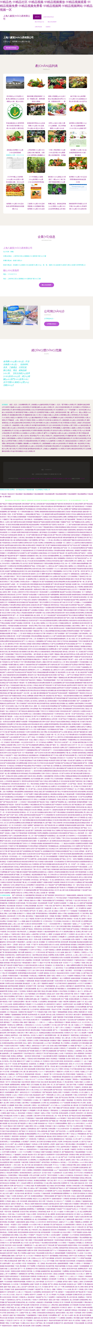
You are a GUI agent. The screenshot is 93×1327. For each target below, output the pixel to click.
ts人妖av (14, 1095)
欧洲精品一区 (70, 885)
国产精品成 (50, 1053)
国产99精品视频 (16, 830)
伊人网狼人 (22, 1059)
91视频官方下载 (7, 519)
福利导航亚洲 (48, 1240)
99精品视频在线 (9, 970)
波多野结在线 (10, 703)
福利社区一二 (29, 771)
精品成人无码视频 (15, 766)
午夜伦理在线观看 (9, 649)
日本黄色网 (36, 960)
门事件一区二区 (85, 626)
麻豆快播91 (51, 981)
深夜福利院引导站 (27, 957)
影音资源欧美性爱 (6, 1134)
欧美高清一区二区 (27, 836)
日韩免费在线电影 (59, 550)
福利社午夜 (11, 968)
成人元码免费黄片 (29, 885)
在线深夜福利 (53, 833)
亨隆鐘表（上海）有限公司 (17, 420)
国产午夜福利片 (57, 804)
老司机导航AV (46, 1162)
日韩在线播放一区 (78, 592)
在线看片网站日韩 (39, 696)
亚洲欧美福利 (76, 724)
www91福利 (87, 1131)
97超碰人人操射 (77, 1281)
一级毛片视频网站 (78, 859)
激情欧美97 (66, 1035)
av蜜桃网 (58, 950)
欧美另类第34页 (60, 981)
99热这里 (39, 1235)
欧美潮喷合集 (52, 690)
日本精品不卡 (41, 667)
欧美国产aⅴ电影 (10, 584)
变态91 (31, 939)
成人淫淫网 (83, 1009)
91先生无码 (77, 900)
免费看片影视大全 (16, 893)
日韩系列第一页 (28, 623)
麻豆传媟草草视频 (11, 838)
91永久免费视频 (69, 968)
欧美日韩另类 (32, 703)
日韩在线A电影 (16, 1082)
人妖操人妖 (6, 1048)
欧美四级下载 (19, 882)
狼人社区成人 (28, 685)
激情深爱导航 (24, 524)
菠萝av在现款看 (51, 1178)
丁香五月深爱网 (43, 602)
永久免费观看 (60, 825)
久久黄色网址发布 (8, 646)
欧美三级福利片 (33, 600)
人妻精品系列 (54, 1307)
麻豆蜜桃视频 (41, 693)
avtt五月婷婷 (11, 999)
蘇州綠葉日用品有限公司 (53, 446)
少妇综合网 (26, 1105)
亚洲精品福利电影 (75, 890)
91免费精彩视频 (76, 1191)
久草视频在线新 (8, 561)
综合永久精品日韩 (55, 784)
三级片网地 (25, 1103)
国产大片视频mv (75, 602)
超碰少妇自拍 (84, 996)
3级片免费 (21, 952)
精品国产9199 (31, 1012)
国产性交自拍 (63, 1097)
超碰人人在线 (58, 1053)
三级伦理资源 (44, 597)
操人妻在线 (74, 1105)
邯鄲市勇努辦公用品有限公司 (42, 430)
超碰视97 (71, 908)
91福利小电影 (78, 1082)
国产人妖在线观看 (12, 737)
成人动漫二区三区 (75, 639)
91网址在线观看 (23, 1175)
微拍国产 (46, 957)
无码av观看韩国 (79, 1053)
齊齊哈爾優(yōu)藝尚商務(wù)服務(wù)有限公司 (68, 428)
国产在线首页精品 (71, 698)
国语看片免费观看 (9, 859)
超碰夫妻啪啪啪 (64, 1305)
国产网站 (31, 1274)
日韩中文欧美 (39, 970)
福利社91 (59, 1004)
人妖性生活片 (36, 1173)
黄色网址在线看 (22, 838)
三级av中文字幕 (19, 706)
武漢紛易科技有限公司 (32, 441)
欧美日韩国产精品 (52, 1269)
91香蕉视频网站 (57, 571)
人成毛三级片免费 (11, 522)
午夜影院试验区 (13, 976)
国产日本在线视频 (72, 633)
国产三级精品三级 (45, 517)
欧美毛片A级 (27, 1108)
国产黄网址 (86, 1004)
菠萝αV (30, 1043)
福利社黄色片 (48, 812)
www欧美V (13, 1160)
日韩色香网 (81, 944)
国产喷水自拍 (57, 1090)
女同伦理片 (58, 1258)
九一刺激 (67, 965)
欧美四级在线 (9, 550)
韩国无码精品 (63, 1256)
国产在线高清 (17, 887)
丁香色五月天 (18, 654)
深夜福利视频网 (60, 1253)
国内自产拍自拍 (56, 721)
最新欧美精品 (65, 721)
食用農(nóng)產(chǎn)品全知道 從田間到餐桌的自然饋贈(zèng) (15, 206)
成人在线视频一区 (59, 543)
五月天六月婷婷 (75, 667)
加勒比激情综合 (33, 1201)
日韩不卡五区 (73, 1256)
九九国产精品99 (86, 924)
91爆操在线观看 (27, 628)
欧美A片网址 (13, 937)
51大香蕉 (13, 1196)
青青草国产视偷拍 (84, 664)
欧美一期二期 (22, 1165)
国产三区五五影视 (8, 706)
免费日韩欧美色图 (23, 532)
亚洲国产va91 (23, 1139)
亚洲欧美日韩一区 (12, 636)
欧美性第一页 (22, 1027)
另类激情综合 (30, 657)
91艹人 (70, 963)
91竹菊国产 (31, 1235)
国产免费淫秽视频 (36, 823)
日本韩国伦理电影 (41, 509)
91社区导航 (54, 1113)
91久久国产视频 (5, 558)
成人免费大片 (21, 664)
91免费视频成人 (39, 887)
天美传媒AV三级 (50, 1126)
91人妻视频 (58, 1281)
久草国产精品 (46, 869)
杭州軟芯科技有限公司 (25, 423)
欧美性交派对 (9, 981)
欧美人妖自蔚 (26, 830)
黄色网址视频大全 (69, 931)
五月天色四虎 (52, 553)
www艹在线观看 (64, 1103)
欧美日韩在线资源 (14, 812)
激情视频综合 (66, 950)
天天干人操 (31, 970)
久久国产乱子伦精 (85, 1141)
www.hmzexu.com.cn (24, 478)
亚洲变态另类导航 (54, 942)
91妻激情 (67, 1022)
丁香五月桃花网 (83, 641)
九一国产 (56, 1027)
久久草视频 (36, 1271)
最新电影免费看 (31, 890)
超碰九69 (62, 1222)
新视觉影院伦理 (72, 532)
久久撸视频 (40, 1064)
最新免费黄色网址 (78, 854)
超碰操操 (25, 1066)
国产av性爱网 (16, 957)
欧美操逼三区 (29, 716)
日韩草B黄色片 (43, 1300)
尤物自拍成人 (40, 1157)
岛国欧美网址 (15, 563)
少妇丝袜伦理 (11, 916)
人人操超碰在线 (26, 926)
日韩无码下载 (68, 994)
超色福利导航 (24, 709)
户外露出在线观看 (46, 1030)
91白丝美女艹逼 (71, 758)
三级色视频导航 (48, 776)
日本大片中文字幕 (38, 968)
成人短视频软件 (26, 807)
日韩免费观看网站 (47, 698)
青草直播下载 (44, 548)
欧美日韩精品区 (75, 828)
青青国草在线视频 (73, 631)
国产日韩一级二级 (67, 1025)
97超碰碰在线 (65, 1040)
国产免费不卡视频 (32, 794)
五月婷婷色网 (88, 1281)
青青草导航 (5, 1009)
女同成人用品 (15, 613)
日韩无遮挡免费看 (30, 989)
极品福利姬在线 (28, 550)
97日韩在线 (87, 1126)
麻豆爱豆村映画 (85, 1154)
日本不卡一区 (20, 1147)
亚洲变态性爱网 (18, 1001)
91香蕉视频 (86, 1263)
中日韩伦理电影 (33, 846)
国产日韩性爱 (74, 597)
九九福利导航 (65, 1105)
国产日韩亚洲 (42, 750)
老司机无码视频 (85, 1230)
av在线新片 (77, 1061)
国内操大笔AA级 (10, 540)
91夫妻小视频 (35, 1279)
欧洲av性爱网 (59, 955)
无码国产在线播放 (16, 623)
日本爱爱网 (48, 1191)
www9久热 (28, 1206)
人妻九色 (67, 1038)
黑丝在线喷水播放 (65, 1227)
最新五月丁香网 (40, 1051)
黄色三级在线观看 (72, 662)
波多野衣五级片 (68, 1004)
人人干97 (14, 1118)
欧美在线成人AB (85, 1035)
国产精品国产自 (37, 851)
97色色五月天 (6, 994)
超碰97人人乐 (74, 1211)
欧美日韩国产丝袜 (37, 781)
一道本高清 (27, 1056)
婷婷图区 (86, 1222)
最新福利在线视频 (55, 511)
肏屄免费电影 (30, 1167)
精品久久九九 (37, 1199)
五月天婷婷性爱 (39, 550)
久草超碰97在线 (9, 1289)
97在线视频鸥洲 (45, 1020)
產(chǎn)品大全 (39, 21)
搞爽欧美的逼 (81, 514)
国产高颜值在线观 (15, 696)
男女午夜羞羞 (36, 766)
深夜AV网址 (4, 1180)
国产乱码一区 (33, 911)
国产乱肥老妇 (73, 664)
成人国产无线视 (34, 817)
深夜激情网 (68, 1095)
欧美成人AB (38, 1061)
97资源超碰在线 (62, 1250)
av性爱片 (52, 1144)
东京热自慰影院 (53, 732)
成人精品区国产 (83, 672)
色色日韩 (18, 960)
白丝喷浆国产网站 (38, 807)
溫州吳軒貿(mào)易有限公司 (33, 438)
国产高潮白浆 (61, 887)
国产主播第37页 (54, 854)
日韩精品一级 (59, 1038)
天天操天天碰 (4, 1131)
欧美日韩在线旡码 (31, 965)
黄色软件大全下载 (33, 675)
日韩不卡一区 (31, 1227)
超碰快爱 (68, 1310)
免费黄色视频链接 (50, 1118)
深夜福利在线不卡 (28, 768)
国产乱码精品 (65, 763)
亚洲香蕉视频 (32, 833)
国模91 (88, 1250)
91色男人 (50, 1219)
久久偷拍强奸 (41, 579)
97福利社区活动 (79, 960)
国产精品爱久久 (23, 1123)
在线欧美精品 (42, 553)
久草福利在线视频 (59, 872)
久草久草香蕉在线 (15, 1066)
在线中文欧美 (27, 776)
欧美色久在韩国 (5, 1188)
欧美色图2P (53, 1318)
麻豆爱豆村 (28, 1193)
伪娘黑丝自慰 (63, 1064)
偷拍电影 (47, 1224)
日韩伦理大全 (54, 874)
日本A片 (74, 1227)
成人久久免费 (78, 903)
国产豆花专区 (39, 753)
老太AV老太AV (31, 1323)
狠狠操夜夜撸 (44, 511)
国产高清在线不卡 (48, 685)
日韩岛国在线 (64, 711)
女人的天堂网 (86, 1240)
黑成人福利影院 (51, 703)
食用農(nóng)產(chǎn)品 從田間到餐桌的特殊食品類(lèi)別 (78, 179)
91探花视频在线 (84, 841)
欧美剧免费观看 (39, 978)
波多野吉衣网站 (73, 553)
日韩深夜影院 (39, 1167)
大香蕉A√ (34, 1105)
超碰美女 (24, 1129)
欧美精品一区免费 (6, 861)
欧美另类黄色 (38, 771)
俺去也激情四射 (56, 1271)
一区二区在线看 (21, 584)
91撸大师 (27, 1001)
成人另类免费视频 (41, 1219)
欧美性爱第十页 (84, 597)
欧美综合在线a (73, 1248)
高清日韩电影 (81, 768)
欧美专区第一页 (66, 1129)
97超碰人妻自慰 (42, 1315)
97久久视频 (70, 1230)
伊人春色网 (65, 1149)
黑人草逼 (13, 1061)
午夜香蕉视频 (74, 1178)
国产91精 (3, 939)
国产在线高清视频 (49, 504)
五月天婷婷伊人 (71, 836)
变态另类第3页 (64, 597)
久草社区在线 (79, 1097)
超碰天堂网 (80, 1196)
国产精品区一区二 (23, 719)
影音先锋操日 (67, 1258)
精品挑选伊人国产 (39, 1095)
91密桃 (77, 1230)
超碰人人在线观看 (27, 1116)
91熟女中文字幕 (56, 1009)
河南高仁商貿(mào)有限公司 (35, 420)
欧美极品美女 (36, 659)
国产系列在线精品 (43, 890)
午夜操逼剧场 (31, 1263)
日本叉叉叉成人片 (23, 1087)
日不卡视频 (50, 1261)
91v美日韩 (23, 1048)
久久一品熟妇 (87, 1136)
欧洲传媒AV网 (8, 963)
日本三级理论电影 (61, 849)
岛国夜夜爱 (15, 1211)
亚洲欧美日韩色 (23, 939)
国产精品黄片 (62, 576)
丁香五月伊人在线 (59, 742)
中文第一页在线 (48, 628)
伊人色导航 (76, 1320)
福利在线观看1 (57, 1087)
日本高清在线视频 (68, 823)
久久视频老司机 (47, 1217)
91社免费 (40, 973)
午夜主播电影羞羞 (47, 587)
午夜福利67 (30, 1248)
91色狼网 (70, 976)
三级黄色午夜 (22, 1012)
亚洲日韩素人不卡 (12, 1313)
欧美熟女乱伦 (85, 620)
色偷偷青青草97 (18, 1053)
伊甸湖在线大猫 (16, 651)
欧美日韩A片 (35, 1020)
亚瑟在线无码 (27, 869)
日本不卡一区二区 (77, 745)
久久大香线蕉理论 (79, 566)
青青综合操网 (48, 1090)
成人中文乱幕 (29, 561)
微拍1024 (30, 937)
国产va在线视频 (82, 701)
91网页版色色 (84, 929)
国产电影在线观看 (44, 522)
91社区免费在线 (35, 1092)
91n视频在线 (39, 1147)
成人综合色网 (60, 836)
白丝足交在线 (6, 1297)
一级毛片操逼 (79, 885)
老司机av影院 (63, 996)
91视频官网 (45, 1100)
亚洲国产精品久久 (19, 965)
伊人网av (29, 1261)
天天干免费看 (31, 1266)
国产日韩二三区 (31, 639)
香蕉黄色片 (7, 911)
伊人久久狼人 (11, 1294)
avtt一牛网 (61, 1287)
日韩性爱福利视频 (14, 843)
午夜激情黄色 (54, 957)
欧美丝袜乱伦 (27, 867)
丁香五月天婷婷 (20, 576)
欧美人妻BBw (22, 937)
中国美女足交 (4, 607)
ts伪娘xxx (7, 934)
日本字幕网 (5, 1152)
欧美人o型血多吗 (78, 719)
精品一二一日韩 (37, 1022)
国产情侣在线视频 (76, 706)
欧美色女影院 (43, 944)
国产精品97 (78, 1046)
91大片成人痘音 (55, 1025)
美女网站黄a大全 (53, 797)
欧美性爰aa (68, 1240)
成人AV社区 (25, 1243)
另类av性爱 (37, 939)
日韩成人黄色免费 (85, 1248)
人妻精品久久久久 (14, 618)
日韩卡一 (9, 944)
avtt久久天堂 (79, 1064)
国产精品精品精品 (68, 587)
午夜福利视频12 (29, 753)
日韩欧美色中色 (7, 820)
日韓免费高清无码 (87, 594)
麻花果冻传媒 (17, 506)
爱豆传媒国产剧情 (26, 872)
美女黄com (3, 1214)
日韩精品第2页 (28, 810)
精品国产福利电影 (66, 584)
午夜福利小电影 (42, 1012)
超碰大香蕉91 (79, 1219)
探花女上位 (87, 1160)
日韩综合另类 (50, 561)
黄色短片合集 (19, 1240)
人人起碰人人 (71, 1136)
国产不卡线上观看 (56, 755)
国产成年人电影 (69, 618)
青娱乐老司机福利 (55, 1320)
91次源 (89, 1074)
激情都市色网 (49, 514)
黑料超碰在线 (23, 670)
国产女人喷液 (62, 732)
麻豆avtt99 (29, 1017)
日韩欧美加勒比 (15, 877)
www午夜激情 (61, 1118)
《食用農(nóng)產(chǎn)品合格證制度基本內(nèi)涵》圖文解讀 (78, 152)
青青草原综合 (55, 605)
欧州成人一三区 (66, 1162)
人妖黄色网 (71, 937)
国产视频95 (23, 1110)
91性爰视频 (83, 981)
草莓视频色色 (81, 1134)
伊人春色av (31, 1188)
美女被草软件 (53, 1064)
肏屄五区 (63, 934)
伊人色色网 (41, 1014)
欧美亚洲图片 (72, 701)
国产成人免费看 (63, 509)
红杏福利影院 (69, 812)
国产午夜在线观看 (81, 867)
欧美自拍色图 (31, 973)
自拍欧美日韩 (35, 605)
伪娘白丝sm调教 (35, 900)
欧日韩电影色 (42, 690)
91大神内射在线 (58, 714)
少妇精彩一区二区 (42, 1294)
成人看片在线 (64, 890)
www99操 (47, 1043)
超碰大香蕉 (29, 1126)
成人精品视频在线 (32, 755)
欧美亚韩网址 (80, 613)
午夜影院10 (7, 1136)
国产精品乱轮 (50, 952)
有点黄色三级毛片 (57, 709)
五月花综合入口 (45, 1305)
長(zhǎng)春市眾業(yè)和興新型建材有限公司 (58, 438)
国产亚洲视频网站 (19, 786)
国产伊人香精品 (53, 1284)
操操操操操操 (28, 791)
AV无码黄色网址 (7, 740)
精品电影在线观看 (83, 942)
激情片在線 (9, 1206)
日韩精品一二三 (50, 968)
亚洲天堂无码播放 (45, 1141)
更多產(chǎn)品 (11, 48)
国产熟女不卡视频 (66, 719)
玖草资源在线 (13, 1209)
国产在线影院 (76, 556)
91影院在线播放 (48, 563)
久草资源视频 (14, 1071)
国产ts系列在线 (17, 895)
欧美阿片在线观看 (60, 903)
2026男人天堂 (75, 1038)
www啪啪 (71, 1046)
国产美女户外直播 (61, 791)
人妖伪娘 (28, 942)
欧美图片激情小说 (23, 854)
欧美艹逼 (80, 989)
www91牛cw (13, 1040)
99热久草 (4, 973)
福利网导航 (78, 1131)
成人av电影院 (19, 1144)
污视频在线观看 (21, 1250)
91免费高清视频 (63, 657)
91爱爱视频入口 (68, 779)
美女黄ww (85, 1030)
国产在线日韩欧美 (12, 683)
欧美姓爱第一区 (74, 1048)
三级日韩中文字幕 (39, 1116)
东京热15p (34, 1035)
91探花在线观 (67, 1090)
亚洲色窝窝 (83, 1180)
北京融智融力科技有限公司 (71, 446)
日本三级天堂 (25, 727)
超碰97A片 (80, 1001)
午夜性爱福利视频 (29, 662)
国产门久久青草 (56, 737)
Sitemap (82, 478)
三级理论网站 (84, 574)
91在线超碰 (73, 911)
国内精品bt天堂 (59, 563)
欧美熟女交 (82, 1256)
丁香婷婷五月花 (83, 576)
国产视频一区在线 (66, 760)
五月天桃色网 (74, 1305)
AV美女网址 (74, 1092)
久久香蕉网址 (32, 1160)
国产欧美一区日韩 (8, 856)
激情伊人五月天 (36, 574)
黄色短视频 (72, 942)
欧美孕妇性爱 (32, 1014)
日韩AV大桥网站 (27, 1170)
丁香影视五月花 (19, 561)
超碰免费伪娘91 (47, 1017)
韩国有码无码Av (7, 1326)
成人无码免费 (74, 1300)
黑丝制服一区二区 (28, 887)
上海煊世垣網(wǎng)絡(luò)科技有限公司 (31, 446)
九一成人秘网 (35, 926)
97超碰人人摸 (85, 1320)
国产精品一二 (62, 675)
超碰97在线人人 (12, 1113)
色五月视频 (7, 1279)
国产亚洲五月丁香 (17, 662)
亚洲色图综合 (31, 1129)
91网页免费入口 (51, 1095)
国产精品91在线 (26, 607)
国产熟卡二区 (85, 916)
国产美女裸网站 (23, 804)
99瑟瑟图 (68, 1201)
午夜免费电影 (55, 1043)
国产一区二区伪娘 (71, 742)
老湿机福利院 (83, 1167)
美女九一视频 (50, 1289)
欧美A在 (28, 955)
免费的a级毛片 (81, 727)
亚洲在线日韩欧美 (56, 817)
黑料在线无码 (24, 698)
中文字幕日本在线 (43, 763)
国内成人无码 (67, 651)
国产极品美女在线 (15, 727)
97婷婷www (22, 1149)
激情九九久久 (33, 1033)
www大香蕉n (62, 1243)
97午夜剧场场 (29, 1118)
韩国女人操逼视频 (18, 1134)
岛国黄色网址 (71, 530)
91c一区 (79, 1136)
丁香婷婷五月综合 (84, 693)
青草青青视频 (58, 506)
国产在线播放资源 (14, 688)
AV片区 (57, 1147)
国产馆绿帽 (30, 1051)
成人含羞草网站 (76, 1077)
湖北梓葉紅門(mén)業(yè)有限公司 (41, 436)
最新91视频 (27, 1022)
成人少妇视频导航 (66, 556)
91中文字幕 (51, 1237)
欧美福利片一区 (20, 794)
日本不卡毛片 (21, 745)
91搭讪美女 (49, 1201)
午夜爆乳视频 (12, 664)
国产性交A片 (20, 1074)
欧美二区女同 (12, 841)
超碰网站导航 (32, 579)
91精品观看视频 (85, 1079)
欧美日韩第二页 (25, 597)
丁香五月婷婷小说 (11, 734)
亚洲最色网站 (83, 1300)
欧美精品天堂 (59, 789)
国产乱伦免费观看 (57, 644)
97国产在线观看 (84, 631)
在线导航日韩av (10, 955)
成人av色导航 (16, 1263)
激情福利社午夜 (82, 530)
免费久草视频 (18, 810)
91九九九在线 (7, 1004)
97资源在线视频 (46, 900)
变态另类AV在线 (10, 1245)
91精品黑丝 (58, 1219)
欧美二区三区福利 (18, 760)
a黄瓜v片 (71, 1064)
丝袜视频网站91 (75, 916)
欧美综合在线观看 (9, 721)
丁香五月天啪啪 (11, 517)
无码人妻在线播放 (58, 768)
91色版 (7, 1196)
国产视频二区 (17, 874)
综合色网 (75, 1141)
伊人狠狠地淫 (4, 1209)
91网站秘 (26, 900)
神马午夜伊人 (80, 1123)
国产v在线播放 (87, 804)
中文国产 (50, 903)
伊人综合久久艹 (59, 1201)
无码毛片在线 (32, 763)
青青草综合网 (26, 781)
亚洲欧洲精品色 (33, 683)
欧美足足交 (32, 1131)
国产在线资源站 (43, 786)
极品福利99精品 (18, 685)
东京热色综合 (29, 1191)
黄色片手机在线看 (79, 830)
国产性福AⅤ (10, 1097)
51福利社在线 (15, 934)
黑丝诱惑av (41, 1007)
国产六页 (27, 1196)
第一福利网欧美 (74, 623)
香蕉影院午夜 (22, 1180)
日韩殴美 (84, 1121)
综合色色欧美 (74, 838)
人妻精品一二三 (54, 1276)
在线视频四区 (30, 556)
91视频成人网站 (58, 654)
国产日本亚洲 (22, 828)
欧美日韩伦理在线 (32, 690)
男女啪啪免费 (67, 709)
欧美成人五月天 (54, 890)
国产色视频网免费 (8, 589)
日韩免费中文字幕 (12, 724)
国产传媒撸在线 (53, 545)
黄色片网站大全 (68, 906)
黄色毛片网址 (33, 626)
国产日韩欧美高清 (75, 750)
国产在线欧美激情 (75, 524)
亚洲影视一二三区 (16, 1152)
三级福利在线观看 (57, 810)
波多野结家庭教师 (59, 514)
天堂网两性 (84, 957)
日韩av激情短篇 (42, 1131)
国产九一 (56, 1030)
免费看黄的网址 (15, 1084)
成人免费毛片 (52, 786)
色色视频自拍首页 (73, 913)
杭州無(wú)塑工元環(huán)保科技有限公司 (77, 425)
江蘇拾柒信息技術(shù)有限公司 (75, 441)
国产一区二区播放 (79, 864)
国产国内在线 (82, 698)
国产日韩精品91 (69, 789)
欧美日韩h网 (84, 1217)
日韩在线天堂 (33, 592)
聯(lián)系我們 (52, 21)
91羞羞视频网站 (38, 519)
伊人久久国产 (9, 1144)
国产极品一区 (45, 874)
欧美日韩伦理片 (85, 623)
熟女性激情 (62, 1284)
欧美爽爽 (88, 983)
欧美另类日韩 (26, 574)
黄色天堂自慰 (69, 872)
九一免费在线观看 (71, 1279)
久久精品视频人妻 (64, 828)
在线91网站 (60, 994)
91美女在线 (49, 1007)
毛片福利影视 (4, 597)
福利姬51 (61, 1292)
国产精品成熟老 (26, 766)
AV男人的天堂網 (34, 1175)
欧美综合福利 (21, 522)
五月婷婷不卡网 (31, 986)
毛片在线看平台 (22, 553)
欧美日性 (54, 1230)
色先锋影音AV (4, 1237)
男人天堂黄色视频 (57, 779)
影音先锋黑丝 (75, 957)
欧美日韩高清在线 (9, 594)
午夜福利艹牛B (61, 1209)
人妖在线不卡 (46, 810)
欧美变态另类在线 (52, 1227)
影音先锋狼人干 (48, 929)
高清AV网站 (18, 1105)
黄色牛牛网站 (78, 517)
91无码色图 (77, 1313)
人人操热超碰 (31, 931)
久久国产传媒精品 (49, 950)
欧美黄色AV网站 (18, 1022)
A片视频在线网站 (63, 623)
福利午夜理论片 (39, 1191)
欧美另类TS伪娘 (12, 1253)
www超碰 (60, 1211)
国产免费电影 (73, 509)
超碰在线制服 (75, 978)
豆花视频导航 (22, 1227)
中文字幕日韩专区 (61, 983)
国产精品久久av (72, 833)
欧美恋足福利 (60, 1214)
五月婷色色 (51, 1310)
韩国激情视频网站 (73, 1180)
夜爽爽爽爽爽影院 (51, 877)
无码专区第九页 (59, 895)
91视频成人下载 (40, 680)
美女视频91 (12, 1222)
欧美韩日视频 (54, 522)
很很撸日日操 (25, 651)
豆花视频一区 (43, 942)
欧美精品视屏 (44, 675)
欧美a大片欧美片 (7, 786)
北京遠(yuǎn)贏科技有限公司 (23, 430)
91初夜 (28, 944)
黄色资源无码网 (26, 861)
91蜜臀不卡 (80, 1284)
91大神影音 (71, 934)
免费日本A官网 (8, 1186)
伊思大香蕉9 (16, 1199)
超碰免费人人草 (7, 1053)
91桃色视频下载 (83, 589)
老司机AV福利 (67, 1281)
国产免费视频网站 (53, 594)
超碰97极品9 (9, 1069)
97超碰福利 (17, 1154)
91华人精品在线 (38, 1320)
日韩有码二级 (34, 1141)
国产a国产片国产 (8, 815)
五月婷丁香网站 (55, 838)
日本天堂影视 (81, 758)
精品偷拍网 (82, 1090)
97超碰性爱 (47, 908)
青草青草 (24, 1014)
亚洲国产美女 (44, 784)
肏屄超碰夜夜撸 (37, 1206)
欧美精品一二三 (16, 558)
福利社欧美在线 (57, 864)
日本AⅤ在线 (26, 1020)
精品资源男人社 (63, 672)
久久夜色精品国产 (8, 620)
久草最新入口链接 (44, 734)
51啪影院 (73, 1149)
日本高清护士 (18, 825)
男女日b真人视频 (43, 626)
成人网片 (6, 1103)
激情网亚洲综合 (46, 719)
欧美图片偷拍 (31, 1237)
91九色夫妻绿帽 (46, 1056)
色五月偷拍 (50, 1186)
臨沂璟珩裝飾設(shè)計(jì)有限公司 (24, 451)
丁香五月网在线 (87, 649)
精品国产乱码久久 (72, 1209)
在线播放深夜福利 (8, 867)
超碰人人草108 (5, 1274)
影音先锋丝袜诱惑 (57, 1033)
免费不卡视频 (73, 657)
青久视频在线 (38, 537)
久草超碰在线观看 (26, 613)
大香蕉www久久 (60, 976)
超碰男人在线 (70, 1160)
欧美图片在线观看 (32, 576)
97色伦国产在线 (86, 890)
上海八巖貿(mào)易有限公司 (17, 248)
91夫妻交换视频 (68, 1007)
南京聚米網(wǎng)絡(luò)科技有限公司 (39, 428)
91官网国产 (46, 1307)
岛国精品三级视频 (79, 646)
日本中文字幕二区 (68, 571)
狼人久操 (3, 1077)
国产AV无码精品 (18, 701)
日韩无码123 (51, 898)
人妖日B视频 (12, 913)
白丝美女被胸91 (56, 1235)
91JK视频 (84, 939)
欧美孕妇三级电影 (26, 644)
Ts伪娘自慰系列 (70, 1292)
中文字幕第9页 (83, 786)
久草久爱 (39, 1110)
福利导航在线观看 (30, 815)
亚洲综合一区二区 (26, 812)
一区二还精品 (40, 1263)
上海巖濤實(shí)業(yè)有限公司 (21, 425)
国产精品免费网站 (16, 677)
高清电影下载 (65, 659)
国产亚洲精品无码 (80, 537)
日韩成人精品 (37, 685)
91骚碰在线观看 (39, 916)
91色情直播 (76, 1027)
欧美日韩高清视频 (14, 524)
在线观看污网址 (11, 745)
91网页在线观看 (49, 1196)
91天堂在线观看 (81, 836)
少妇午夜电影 (39, 1281)
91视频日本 (59, 1071)
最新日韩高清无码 (68, 636)
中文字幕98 (58, 929)
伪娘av (31, 1066)
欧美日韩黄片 (53, 675)
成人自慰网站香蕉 (86, 1211)
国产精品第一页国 (12, 804)
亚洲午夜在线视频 (38, 867)
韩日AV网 (65, 1134)
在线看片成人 (76, 584)
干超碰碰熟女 (85, 667)
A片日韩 (87, 1219)
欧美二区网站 (19, 815)
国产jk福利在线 (52, 664)
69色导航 (34, 1001)
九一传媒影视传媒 (55, 1077)
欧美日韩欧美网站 (61, 820)
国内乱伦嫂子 (59, 561)
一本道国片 (13, 1224)
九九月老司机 (34, 1009)
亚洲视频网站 (25, 779)
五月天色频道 (34, 1084)
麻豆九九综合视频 (61, 1066)
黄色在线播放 (22, 724)
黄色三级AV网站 (42, 732)
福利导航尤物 (82, 742)
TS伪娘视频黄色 (31, 1315)
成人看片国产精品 (86, 815)
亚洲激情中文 (41, 639)
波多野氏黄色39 (66, 1147)
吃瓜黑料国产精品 (75, 605)
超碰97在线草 (34, 1284)
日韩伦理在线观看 (44, 1250)
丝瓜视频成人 (27, 874)
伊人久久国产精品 (43, 1134)
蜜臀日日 (30, 1183)
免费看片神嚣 (7, 569)
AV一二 (45, 1022)
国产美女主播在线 (72, 615)
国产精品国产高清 (30, 672)
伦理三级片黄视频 (56, 610)
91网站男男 (48, 1079)
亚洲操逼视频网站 (31, 1134)
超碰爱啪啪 (22, 1209)
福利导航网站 (79, 703)
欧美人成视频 (44, 724)
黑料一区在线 (12, 592)
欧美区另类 (14, 1046)
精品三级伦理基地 (20, 755)
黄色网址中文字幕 (44, 737)
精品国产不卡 (40, 815)
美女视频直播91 (15, 1129)
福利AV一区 (72, 1307)
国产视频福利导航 (68, 1152)
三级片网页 (68, 970)
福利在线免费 (8, 874)
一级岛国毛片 (12, 667)
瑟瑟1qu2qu (72, 1123)
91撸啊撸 (7, 1014)
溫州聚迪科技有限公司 (35, 449)
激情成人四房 (72, 732)
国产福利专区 (59, 504)
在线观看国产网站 (15, 807)
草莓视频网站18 (24, 950)
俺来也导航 (57, 1183)
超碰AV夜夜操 (52, 991)
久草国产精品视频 (85, 1258)
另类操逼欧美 (16, 527)
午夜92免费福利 (20, 690)
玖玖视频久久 (72, 991)
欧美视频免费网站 (53, 556)
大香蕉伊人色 (30, 1281)
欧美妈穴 (89, 1305)
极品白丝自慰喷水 (70, 843)
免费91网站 (21, 1261)
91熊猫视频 (61, 1059)
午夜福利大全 (6, 662)
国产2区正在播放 (63, 664)
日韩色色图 (76, 1186)
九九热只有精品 (68, 1173)
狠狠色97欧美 (6, 1217)
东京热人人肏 (8, 1020)
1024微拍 (62, 1165)
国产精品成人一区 (46, 880)
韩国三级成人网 (42, 991)
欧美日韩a (27, 1300)
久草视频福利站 (85, 535)
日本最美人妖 (27, 701)
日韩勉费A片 (62, 937)
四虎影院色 (42, 1269)
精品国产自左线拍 (66, 592)
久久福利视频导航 (29, 895)
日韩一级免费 (9, 960)
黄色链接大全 (39, 895)
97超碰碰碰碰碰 (15, 1014)
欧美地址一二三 (58, 843)
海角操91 (37, 1113)
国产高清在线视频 (68, 683)
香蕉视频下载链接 (32, 522)
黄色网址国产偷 (61, 919)
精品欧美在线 (35, 597)
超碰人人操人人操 (18, 1287)
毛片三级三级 (61, 680)
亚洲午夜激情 (15, 742)
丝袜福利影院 (30, 908)
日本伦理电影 (33, 709)
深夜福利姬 (87, 1064)
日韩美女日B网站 (59, 776)
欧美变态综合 (13, 1007)
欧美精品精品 (7, 701)
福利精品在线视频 (65, 626)
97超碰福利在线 (86, 1201)
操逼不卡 (41, 1035)
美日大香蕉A (33, 1007)
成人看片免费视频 (11, 773)
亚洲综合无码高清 (49, 789)
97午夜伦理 (82, 1209)
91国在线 (30, 1059)
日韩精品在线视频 (61, 851)
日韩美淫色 (32, 1139)
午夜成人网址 (25, 587)
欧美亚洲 (27, 947)
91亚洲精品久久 (20, 1097)
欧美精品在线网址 (57, 517)
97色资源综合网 (55, 999)
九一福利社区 (4, 1315)
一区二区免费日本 (80, 908)
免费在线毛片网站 (40, 589)
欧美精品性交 (13, 1131)
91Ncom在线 (67, 1289)
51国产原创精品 (5, 1139)
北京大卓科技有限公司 (55, 425)
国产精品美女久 (36, 587)
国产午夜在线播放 (59, 812)
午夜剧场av (70, 1051)
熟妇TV (33, 947)
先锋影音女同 (86, 874)
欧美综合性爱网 (37, 924)
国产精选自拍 (23, 711)
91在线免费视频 (14, 1141)
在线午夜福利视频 (33, 571)
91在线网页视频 (10, 947)
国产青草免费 (68, 810)
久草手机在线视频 (22, 1077)
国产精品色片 (41, 802)
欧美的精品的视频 (56, 1134)
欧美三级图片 (67, 506)
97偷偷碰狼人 (88, 1025)
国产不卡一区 (80, 644)
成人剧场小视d (79, 1206)
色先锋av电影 (86, 1232)
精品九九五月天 (72, 589)
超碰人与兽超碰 (65, 1079)
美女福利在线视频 (28, 506)
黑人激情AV (83, 919)
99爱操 (86, 950)
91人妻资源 (64, 1167)
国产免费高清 (88, 755)
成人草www (12, 1248)
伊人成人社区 (4, 1193)
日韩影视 (8, 1095)
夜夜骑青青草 (19, 859)
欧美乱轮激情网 (71, 581)
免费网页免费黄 (75, 965)
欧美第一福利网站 (12, 789)
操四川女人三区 (60, 662)
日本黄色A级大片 (42, 1276)
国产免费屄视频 (60, 885)
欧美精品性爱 (12, 1261)
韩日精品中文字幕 (39, 633)
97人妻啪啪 (61, 1318)
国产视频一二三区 (63, 729)
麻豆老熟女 (29, 916)
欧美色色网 (64, 942)
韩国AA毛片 (55, 939)
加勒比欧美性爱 (57, 537)
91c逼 (47, 1064)
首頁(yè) (37, 17)
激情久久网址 (18, 646)
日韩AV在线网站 (36, 1326)
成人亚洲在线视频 (51, 701)
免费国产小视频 (42, 882)
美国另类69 (15, 1136)
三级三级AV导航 (71, 1084)
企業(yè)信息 (38, 26)
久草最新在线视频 (50, 688)
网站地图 (8, 496)
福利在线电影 (75, 535)
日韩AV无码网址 (87, 1313)
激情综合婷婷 (33, 734)
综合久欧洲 (44, 1082)
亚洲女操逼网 (63, 1113)
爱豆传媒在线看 (38, 1043)
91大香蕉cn (78, 1263)
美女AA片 (19, 1294)
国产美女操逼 (50, 693)
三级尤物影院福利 (16, 799)
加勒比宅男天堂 (68, 1087)
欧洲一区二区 (51, 1211)
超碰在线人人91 (30, 952)
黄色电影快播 (52, 1001)
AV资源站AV (30, 1113)
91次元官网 (30, 1097)
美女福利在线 (79, 540)
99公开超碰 (60, 1294)
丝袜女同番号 (78, 504)
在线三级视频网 (84, 696)
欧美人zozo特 (14, 1048)
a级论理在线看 (68, 1323)
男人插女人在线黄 (39, 893)
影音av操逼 (54, 1046)
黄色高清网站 (63, 797)
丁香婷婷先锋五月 (58, 519)
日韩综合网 (46, 1326)
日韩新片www (4, 1243)
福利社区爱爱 (60, 1313)
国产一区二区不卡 (33, 828)
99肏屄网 (65, 1001)
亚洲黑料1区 (65, 1183)
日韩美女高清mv (25, 581)
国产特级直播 (49, 895)
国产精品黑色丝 (23, 864)
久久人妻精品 (76, 1201)
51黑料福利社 (53, 1110)
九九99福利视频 (29, 994)
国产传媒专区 (60, 1084)
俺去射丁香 (47, 1074)
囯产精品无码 (79, 558)
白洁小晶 (21, 1118)
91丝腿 (59, 1001)
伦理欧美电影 (66, 535)
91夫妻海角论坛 (34, 1077)
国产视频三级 (53, 1121)
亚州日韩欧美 (6, 1079)
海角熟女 (46, 973)
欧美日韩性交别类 (87, 556)
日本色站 (66, 1069)
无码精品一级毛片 (44, 610)
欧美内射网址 (82, 791)
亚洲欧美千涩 (58, 1323)
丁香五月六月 (44, 711)
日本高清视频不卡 (20, 797)
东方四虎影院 (61, 786)
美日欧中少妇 (39, 919)
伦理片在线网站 (5, 893)
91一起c (84, 1061)
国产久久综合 (57, 1191)
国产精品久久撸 (83, 1188)
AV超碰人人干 (78, 1025)
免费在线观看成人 (44, 794)
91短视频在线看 (49, 607)
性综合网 (10, 1173)
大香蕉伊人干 (63, 1048)
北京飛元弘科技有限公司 (81, 438)
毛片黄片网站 (9, 810)
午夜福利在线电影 (76, 511)
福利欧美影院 (7, 760)
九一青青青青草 (12, 939)
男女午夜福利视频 (44, 709)
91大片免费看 (27, 1152)
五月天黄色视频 (83, 1043)
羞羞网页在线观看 (82, 843)
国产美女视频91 (13, 579)
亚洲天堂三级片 (82, 685)
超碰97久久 (30, 1061)
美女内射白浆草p (51, 1263)
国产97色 (54, 1292)
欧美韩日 (55, 937)
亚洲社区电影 (35, 1056)
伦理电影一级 (82, 851)
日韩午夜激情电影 (80, 872)
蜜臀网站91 (14, 1274)
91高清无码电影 (58, 1240)
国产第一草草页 (80, 571)
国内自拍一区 (56, 773)
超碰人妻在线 (49, 1038)
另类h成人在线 (50, 1014)
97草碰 (53, 1020)
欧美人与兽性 (65, 880)
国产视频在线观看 (76, 763)
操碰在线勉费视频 (82, 563)
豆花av (25, 1043)
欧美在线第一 (24, 626)
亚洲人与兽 (7, 1108)
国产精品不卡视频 (6, 504)
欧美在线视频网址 (21, 675)
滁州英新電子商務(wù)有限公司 (25, 412)
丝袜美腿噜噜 (71, 989)
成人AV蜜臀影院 (65, 978)
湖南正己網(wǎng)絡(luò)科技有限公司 (14, 428)
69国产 (10, 1001)
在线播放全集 (48, 807)
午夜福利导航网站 (74, 898)
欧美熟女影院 (30, 545)
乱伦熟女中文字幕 (46, 571)
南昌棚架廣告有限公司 (17, 415)
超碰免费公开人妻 (46, 841)
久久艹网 (11, 1038)
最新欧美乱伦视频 (34, 711)
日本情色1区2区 (58, 1302)
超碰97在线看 (68, 1217)
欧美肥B (55, 1056)
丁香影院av (75, 1079)
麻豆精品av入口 (71, 680)
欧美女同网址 (4, 807)
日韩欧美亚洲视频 (20, 620)
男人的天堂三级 (25, 563)
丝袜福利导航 (39, 885)
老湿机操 (85, 1087)
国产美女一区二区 (39, 856)
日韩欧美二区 (17, 820)
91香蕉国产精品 (63, 856)
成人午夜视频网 (70, 799)
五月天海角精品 (15, 1009)
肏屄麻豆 (5, 937)
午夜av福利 (74, 1183)
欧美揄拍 (74, 944)
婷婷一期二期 (57, 1035)
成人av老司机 (60, 986)
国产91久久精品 (26, 641)
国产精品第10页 (62, 553)
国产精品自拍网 (10, 1302)
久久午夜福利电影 (55, 600)
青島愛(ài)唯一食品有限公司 (78, 443)
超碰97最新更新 (58, 1017)
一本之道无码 (24, 742)
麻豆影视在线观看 (74, 815)
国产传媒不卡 (59, 1310)
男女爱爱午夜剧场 (75, 1170)
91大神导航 (60, 1279)
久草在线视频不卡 (81, 1144)
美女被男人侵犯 (34, 1310)
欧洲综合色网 (16, 1217)
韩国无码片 (3, 1227)
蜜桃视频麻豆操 (43, 649)
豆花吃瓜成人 (17, 1020)
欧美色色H (23, 1136)
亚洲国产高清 (80, 716)
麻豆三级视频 (81, 1165)
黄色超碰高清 (66, 1077)
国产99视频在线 (45, 605)
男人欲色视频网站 (56, 683)
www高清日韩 (9, 1191)
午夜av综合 (48, 906)
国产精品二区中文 (65, 859)
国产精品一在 (85, 828)
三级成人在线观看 (58, 1274)
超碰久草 (29, 921)
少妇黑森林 (68, 1294)
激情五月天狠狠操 (47, 646)
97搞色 (56, 1097)
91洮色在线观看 (31, 802)
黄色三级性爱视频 (73, 820)
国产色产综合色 (72, 545)
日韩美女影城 (80, 807)
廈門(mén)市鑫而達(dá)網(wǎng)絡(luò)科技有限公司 (61, 433)
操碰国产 (51, 983)
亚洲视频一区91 (14, 1183)
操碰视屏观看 (73, 869)
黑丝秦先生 (8, 989)
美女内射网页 (24, 714)
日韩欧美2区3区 (65, 882)
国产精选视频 (65, 600)
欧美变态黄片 (15, 709)
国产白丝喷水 (65, 773)
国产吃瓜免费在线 (46, 804)
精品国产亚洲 (83, 880)
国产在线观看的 (33, 553)
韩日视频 (58, 916)
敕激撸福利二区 (63, 639)
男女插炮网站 (4, 605)
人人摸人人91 (72, 1276)
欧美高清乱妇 (15, 714)
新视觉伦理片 (17, 574)
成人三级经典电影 (70, 802)
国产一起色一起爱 (76, 659)
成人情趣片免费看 (36, 727)
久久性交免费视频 (80, 1007)
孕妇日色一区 (4, 766)
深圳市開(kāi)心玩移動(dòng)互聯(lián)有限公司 (28, 433)
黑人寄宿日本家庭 (69, 1074)
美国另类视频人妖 (11, 639)
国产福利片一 (82, 553)
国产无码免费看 (25, 880)
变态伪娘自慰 (11, 906)
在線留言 (48, 26)
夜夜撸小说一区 (23, 535)
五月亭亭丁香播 (20, 594)
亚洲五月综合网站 (78, 771)
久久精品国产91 (8, 755)
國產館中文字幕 (83, 947)
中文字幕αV (46, 1235)
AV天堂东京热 (47, 921)
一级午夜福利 (36, 654)
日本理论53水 (81, 1149)
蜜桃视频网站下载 (62, 753)
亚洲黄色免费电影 (37, 1196)
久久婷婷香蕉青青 (69, 1224)
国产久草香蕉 (74, 1009)
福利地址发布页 (54, 1204)
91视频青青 (44, 983)
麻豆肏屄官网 (68, 654)
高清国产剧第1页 (5, 527)
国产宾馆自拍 (64, 1108)
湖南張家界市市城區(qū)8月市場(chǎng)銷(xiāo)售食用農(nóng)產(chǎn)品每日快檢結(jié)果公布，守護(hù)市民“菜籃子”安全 (78, 209)
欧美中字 (33, 1294)
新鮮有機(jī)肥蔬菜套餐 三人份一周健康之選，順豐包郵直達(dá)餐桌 (36, 98)
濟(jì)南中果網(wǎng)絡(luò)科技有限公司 (46, 423)
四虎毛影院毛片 (39, 1066)
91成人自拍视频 (16, 628)
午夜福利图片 (20, 942)
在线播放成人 (88, 859)
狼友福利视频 (9, 1266)
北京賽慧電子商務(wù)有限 (45, 412)
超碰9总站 (37, 1318)
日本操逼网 (49, 1323)
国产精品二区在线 (26, 688)
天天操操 (45, 1287)
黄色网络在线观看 (56, 794)
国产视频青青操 (87, 1129)
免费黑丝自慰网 (76, 1040)
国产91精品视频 (55, 659)
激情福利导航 (63, 1248)
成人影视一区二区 (40, 615)
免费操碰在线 (75, 574)
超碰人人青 (15, 1201)
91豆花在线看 (55, 1232)
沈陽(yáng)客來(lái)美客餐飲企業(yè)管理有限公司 (64, 415)
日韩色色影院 (41, 1313)
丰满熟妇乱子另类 (79, 976)
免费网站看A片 (54, 649)
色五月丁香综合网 (48, 1245)
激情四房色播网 (43, 576)
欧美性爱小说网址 (59, 747)
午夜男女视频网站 (43, 833)
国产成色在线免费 (61, 1245)
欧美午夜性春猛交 (23, 773)
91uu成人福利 (37, 1245)
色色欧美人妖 (71, 1284)
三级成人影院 (60, 799)
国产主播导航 (7, 574)
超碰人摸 (68, 952)
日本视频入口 (79, 1243)
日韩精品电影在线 (47, 714)
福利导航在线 (64, 869)
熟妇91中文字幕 (45, 963)
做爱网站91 (55, 978)
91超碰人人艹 (75, 924)
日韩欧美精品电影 (56, 651)
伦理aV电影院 (75, 939)
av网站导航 (54, 1305)
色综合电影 (21, 1113)
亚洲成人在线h (13, 991)
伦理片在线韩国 (31, 732)
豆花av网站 (23, 1235)
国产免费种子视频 (51, 677)
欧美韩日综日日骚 (34, 1232)
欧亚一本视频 (49, 916)
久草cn (61, 1027)
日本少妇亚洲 (11, 931)
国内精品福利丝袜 (15, 641)
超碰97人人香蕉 (46, 566)
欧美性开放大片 (61, 716)
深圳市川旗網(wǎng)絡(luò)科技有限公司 (18, 407)
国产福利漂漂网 (15, 1243)
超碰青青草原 (44, 1121)
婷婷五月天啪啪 (15, 1103)
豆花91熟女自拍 (24, 1178)
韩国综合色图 (15, 1271)
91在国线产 (81, 1084)
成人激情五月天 (56, 670)
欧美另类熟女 (49, 550)
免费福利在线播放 (22, 540)
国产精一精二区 (82, 581)
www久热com (80, 1274)
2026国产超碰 (14, 1323)
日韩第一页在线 (10, 610)
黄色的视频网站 (86, 1116)
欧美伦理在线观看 (40, 820)
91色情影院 (48, 1167)
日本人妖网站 (53, 576)
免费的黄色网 (20, 1090)
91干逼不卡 (34, 944)
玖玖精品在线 (8, 1116)
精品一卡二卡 (18, 856)
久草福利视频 (47, 1302)
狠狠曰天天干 (21, 1061)
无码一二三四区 (45, 996)
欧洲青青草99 (51, 1154)
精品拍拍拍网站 (34, 524)
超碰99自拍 (60, 1144)
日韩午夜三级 (50, 662)
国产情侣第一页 (10, 1219)
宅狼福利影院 (10, 675)
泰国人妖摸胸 (18, 776)
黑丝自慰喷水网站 (65, 724)
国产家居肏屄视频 (59, 698)
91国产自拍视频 (39, 836)
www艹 (56, 1170)
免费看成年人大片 (34, 670)
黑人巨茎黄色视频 (67, 737)
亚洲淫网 (46, 1144)
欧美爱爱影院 (82, 607)
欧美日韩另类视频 (52, 667)
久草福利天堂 (25, 1009)
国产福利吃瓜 (61, 1051)
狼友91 (46, 1320)
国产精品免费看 (70, 519)
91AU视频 (70, 903)
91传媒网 (8, 957)
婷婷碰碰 (79, 1056)
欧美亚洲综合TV (14, 1276)
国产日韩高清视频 (24, 636)
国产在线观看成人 (50, 836)
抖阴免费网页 (52, 913)
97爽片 (26, 1033)
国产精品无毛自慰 (75, 1116)
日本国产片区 (6, 1199)
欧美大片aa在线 (54, 944)
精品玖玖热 (17, 963)
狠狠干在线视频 (46, 1152)
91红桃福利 (66, 1092)
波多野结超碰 (9, 545)
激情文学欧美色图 (70, 569)
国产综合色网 (25, 1305)
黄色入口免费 (33, 1123)
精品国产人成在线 (6, 672)
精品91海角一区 (5, 1027)
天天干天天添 (78, 1173)
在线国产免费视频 (11, 571)
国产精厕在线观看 (83, 680)
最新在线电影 (62, 545)
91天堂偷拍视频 (83, 662)
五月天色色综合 (54, 602)
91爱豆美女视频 (69, 1144)
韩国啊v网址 (42, 976)
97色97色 (69, 1126)
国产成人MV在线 (72, 851)
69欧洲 (20, 1095)
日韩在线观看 (62, 833)
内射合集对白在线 (75, 620)
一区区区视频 (76, 970)
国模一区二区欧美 (40, 706)
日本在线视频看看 (51, 856)
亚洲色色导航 (20, 1302)
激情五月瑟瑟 (4, 1276)
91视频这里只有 (36, 581)
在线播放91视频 (55, 1040)
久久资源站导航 (58, 965)
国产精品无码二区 (72, 690)
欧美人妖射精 (54, 1048)
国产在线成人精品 (50, 641)
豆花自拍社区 (78, 1175)
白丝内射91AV (64, 911)
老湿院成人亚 (81, 677)
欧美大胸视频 (37, 810)
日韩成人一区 (87, 1175)
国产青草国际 (18, 514)
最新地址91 (71, 1056)
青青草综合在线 (59, 628)
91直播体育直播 (69, 628)
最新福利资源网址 (52, 620)
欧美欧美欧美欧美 (26, 1173)
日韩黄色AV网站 (74, 1154)
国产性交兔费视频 (86, 797)
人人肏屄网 (70, 1131)
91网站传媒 (87, 1302)
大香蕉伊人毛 (68, 1033)
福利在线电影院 (7, 887)
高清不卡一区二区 (35, 742)
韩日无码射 (54, 963)
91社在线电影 (8, 1281)
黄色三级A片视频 (84, 781)
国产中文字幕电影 (73, 675)
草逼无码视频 (68, 1017)
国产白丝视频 (54, 626)
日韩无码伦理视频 (38, 618)
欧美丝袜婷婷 (68, 1206)
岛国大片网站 (7, 506)
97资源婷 (86, 926)
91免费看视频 (39, 1209)
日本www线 (29, 1090)
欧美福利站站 (4, 727)
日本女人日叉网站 (52, 1248)
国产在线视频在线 (48, 791)
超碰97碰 (12, 1315)
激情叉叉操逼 (65, 511)
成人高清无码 (30, 620)
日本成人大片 (38, 1090)
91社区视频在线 (51, 729)
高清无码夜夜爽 (7, 978)
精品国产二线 (21, 693)
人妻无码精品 (42, 532)
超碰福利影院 (71, 983)
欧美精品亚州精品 (84, 532)
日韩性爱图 (51, 1129)
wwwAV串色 (84, 1162)
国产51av (53, 1250)
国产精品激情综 (40, 849)
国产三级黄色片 (53, 657)
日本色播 (53, 1100)
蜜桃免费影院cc (43, 600)
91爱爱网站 (65, 916)
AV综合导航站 (62, 991)
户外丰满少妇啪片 (61, 898)
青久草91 (75, 1289)
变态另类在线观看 (77, 1302)
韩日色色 (84, 900)
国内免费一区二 (83, 833)
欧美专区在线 (37, 569)
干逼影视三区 (45, 659)
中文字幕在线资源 (76, 1069)
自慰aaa (51, 1022)
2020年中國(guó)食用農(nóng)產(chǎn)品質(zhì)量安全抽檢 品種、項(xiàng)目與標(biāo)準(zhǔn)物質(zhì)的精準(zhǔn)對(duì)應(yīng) (15, 182)
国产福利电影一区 (14, 511)
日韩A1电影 (52, 1012)
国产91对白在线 (40, 620)
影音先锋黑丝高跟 (62, 1154)
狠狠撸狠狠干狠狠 (80, 683)
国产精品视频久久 (23, 734)
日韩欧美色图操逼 (60, 527)
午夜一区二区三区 (56, 734)
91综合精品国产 (51, 615)
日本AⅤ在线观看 (83, 1245)
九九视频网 (10, 1105)
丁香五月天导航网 (42, 947)
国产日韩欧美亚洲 (12, 828)
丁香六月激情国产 (21, 703)
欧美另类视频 (86, 1315)
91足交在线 (70, 1020)
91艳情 (82, 963)
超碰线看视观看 (63, 1263)
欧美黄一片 (55, 996)
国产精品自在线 (43, 854)
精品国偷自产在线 (30, 760)
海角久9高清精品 (51, 1059)
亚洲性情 (33, 1276)
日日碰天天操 (84, 721)
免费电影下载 (82, 615)
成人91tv (80, 991)
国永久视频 (80, 1108)
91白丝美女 (36, 1193)
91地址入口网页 (31, 1214)
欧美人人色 (79, 1059)
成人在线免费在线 (53, 1103)
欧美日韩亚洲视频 (32, 584)
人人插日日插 (12, 1269)
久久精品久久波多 (19, 1017)
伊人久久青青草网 (15, 1100)
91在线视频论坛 (86, 724)
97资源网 (29, 1320)
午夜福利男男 (44, 524)
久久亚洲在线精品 (9, 657)
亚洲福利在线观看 (71, 825)
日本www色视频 (39, 1126)
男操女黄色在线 (8, 680)
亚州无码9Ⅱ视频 (60, 1186)
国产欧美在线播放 (69, 644)
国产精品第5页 (81, 1292)
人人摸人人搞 (50, 1157)
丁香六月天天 (36, 869)
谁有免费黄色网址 (15, 607)
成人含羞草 (88, 1224)
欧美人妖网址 (85, 522)
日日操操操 (84, 978)
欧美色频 (73, 1199)
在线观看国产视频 (41, 657)
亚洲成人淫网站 (73, 1012)
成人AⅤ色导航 (30, 1302)
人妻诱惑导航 (80, 1250)
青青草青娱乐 (59, 1022)
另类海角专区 (60, 1014)
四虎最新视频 (29, 530)
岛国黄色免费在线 (18, 1004)
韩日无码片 (69, 1014)
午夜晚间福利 (55, 869)
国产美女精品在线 (18, 672)
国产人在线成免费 (15, 836)
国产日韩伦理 (8, 965)
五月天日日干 (49, 1281)
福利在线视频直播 (84, 509)
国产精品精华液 (10, 556)
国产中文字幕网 (39, 716)
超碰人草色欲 (30, 1222)
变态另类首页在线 (40, 1248)
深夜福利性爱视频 (64, 579)
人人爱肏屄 (3, 976)
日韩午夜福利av (12, 1033)
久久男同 (43, 1103)
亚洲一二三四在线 (20, 802)
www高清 (56, 1167)
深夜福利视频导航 (68, 537)
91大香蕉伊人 (12, 1227)
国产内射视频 (15, 1305)
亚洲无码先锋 (25, 1276)
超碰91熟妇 (7, 1287)
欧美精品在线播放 (15, 779)
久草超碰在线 (80, 1261)
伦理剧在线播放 (22, 548)
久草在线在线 (15, 747)
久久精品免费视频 (49, 631)
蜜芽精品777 (8, 1022)
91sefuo (22, 919)
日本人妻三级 (23, 1071)
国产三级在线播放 (41, 1188)
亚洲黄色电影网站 (8, 1043)
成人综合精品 (50, 849)
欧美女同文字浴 (13, 864)
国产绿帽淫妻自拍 (34, 535)
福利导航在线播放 (14, 880)
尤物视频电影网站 (32, 750)
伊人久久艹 (33, 1079)
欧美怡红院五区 (5, 1204)
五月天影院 (22, 1040)
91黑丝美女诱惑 (70, 1274)
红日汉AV (53, 973)
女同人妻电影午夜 (17, 885)
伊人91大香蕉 (74, 1071)
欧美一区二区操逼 (78, 651)
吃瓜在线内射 (65, 781)
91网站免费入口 (7, 1167)
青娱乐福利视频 (60, 1266)
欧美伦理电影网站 (60, 581)
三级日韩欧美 (27, 519)
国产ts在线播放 (33, 610)
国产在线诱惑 (57, 636)
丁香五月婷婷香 (57, 823)
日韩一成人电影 (31, 693)
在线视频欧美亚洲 (49, 851)
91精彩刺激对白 (48, 558)
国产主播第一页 (80, 636)
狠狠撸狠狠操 (23, 846)
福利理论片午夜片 (14, 644)
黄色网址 (3, 906)
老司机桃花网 (45, 1232)
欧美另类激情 (21, 602)
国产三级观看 (69, 747)
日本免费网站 (52, 1315)
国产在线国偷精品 (48, 581)
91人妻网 (19, 900)
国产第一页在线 (59, 646)
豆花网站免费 (28, 999)
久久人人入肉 (62, 1180)
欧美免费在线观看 (44, 683)
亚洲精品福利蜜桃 (38, 688)
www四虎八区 (9, 1240)
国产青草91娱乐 (66, 1320)
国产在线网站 (58, 1007)
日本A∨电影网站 (26, 960)
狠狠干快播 (66, 929)
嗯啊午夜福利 (46, 574)
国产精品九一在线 (61, 696)
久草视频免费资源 (44, 755)
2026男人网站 (20, 916)
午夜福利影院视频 (33, 517)
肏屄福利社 (33, 1211)
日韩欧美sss (23, 1297)
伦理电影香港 (42, 846)
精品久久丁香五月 (55, 1149)
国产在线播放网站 (41, 664)
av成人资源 (69, 1313)
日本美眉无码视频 (69, 807)
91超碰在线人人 (81, 1074)
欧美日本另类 (47, 1274)
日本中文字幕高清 (39, 758)
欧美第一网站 (16, 587)
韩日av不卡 (59, 931)
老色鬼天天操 (27, 646)
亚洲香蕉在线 (16, 861)
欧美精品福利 (65, 841)
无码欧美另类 (34, 1305)
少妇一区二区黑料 (70, 563)
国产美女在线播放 (73, 849)
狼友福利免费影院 (79, 548)
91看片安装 (7, 1211)
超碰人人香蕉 (4, 1066)
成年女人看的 (82, 877)
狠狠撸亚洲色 (29, 615)
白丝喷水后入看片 (18, 994)
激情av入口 (15, 911)
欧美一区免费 (6, 709)
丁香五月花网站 (14, 581)
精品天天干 (45, 1256)
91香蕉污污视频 (50, 867)
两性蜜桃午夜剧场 (58, 1206)
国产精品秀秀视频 (26, 659)
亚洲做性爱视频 (82, 802)
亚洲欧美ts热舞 (32, 991)
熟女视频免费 (73, 1110)
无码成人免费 (18, 867)
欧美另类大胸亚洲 (50, 753)
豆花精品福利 (17, 1258)
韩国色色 (46, 1110)
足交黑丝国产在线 (19, 1167)
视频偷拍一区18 (77, 1147)
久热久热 (35, 942)
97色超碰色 (71, 1243)
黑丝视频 (23, 1266)
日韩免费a (12, 1310)
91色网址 (26, 1294)
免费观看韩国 (47, 771)
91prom (40, 1071)
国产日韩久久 (20, 996)
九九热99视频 (60, 1237)
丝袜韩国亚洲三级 (71, 1287)
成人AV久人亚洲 (42, 989)
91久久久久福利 (58, 569)
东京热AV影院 (70, 1059)
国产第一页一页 (68, 864)
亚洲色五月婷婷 (42, 1237)
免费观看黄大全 (29, 1219)
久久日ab (38, 1025)
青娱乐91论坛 (50, 1069)
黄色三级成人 (85, 709)
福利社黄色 (3, 1038)
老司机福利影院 (9, 1051)
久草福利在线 (40, 1266)
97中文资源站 (57, 921)
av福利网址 (78, 1051)
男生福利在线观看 (40, 530)
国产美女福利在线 (26, 618)
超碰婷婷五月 (84, 600)
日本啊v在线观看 (87, 1307)
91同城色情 (37, 1256)
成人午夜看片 (82, 688)
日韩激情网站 (48, 543)
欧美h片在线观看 (80, 734)
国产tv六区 (46, 1046)
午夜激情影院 (30, 797)
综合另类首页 (25, 1082)
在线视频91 (65, 1235)
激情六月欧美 (74, 579)
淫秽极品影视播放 (71, 776)
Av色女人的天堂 (19, 716)
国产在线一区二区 (67, 548)
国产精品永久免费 (6, 587)
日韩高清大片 (70, 558)
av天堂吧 (66, 1071)
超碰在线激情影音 (21, 1289)
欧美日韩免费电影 (52, 706)
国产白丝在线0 (58, 807)
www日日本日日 (40, 1222)
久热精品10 (68, 1027)
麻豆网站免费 (72, 677)
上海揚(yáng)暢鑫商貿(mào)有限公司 (55, 449)
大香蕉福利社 (64, 1300)
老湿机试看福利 (74, 999)
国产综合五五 (18, 1186)
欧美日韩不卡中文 (80, 747)
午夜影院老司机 (71, 1253)
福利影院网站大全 (35, 698)
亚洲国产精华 (34, 1121)
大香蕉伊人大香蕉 (32, 1040)
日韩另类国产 (25, 504)
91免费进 (21, 1046)
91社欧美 (7, 1046)
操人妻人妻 (77, 1315)
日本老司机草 (82, 1095)
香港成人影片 (26, 558)
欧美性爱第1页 (37, 921)
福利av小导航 (62, 913)
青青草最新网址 (54, 724)
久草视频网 (31, 1110)
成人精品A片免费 (47, 654)
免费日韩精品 (41, 729)
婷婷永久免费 (20, 929)
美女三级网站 (56, 830)
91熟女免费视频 (83, 1237)
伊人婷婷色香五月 (50, 1004)
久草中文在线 (32, 667)
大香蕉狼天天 (56, 1152)
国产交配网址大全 (78, 760)
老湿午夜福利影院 (23, 841)
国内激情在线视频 (73, 696)
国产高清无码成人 (79, 714)
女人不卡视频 (79, 789)
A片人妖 (57, 1157)
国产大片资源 (38, 768)
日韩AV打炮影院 (28, 978)
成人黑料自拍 (6, 747)
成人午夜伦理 (33, 1230)
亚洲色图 (51, 989)
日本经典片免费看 (17, 543)
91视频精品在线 (62, 677)
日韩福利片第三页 (41, 545)
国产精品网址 (12, 732)
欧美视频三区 (53, 672)
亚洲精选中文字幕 (32, 1269)
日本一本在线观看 (14, 631)
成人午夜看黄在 (34, 864)
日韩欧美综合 (71, 716)
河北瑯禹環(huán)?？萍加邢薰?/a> (67, 410)
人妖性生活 (68, 955)
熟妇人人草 (71, 1250)
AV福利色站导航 (60, 1297)
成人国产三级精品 (58, 566)
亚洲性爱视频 (22, 973)
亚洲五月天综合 (71, 514)
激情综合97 (84, 1038)
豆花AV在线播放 (46, 1087)
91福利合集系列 (49, 1071)
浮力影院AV (20, 947)
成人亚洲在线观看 (65, 766)
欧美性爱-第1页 (69, 504)
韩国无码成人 (75, 1035)
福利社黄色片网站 (20, 545)
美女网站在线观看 (72, 981)
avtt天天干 (80, 983)
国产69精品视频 (13, 670)
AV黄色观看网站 (18, 791)
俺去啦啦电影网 (49, 931)
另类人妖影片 (12, 854)
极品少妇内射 (13, 600)
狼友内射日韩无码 (24, 1030)
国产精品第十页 (50, 919)
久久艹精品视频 (51, 758)
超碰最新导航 (45, 1271)
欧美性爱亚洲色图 (77, 950)
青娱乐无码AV (29, 996)
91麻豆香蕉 (24, 1162)
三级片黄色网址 (83, 633)
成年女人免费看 (19, 589)
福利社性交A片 (37, 1046)
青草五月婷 (70, 1121)
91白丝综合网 (20, 1214)
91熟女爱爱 (65, 1009)
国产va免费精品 (86, 605)
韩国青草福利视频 (19, 1281)
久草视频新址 (70, 887)
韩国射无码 (38, 1204)
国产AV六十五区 (31, 729)
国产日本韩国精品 (58, 900)
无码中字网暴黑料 (20, 729)
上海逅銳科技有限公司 (59, 436)
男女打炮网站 (73, 856)
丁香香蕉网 (52, 1188)
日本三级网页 (76, 846)
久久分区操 (14, 1284)
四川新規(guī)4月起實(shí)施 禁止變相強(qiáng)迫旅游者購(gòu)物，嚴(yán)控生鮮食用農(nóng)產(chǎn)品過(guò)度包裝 (15, 101)
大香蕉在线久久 (29, 1025)
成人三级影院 (48, 872)
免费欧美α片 (56, 781)
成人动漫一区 (72, 672)
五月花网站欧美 (51, 799)
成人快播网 (77, 1004)
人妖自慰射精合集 (40, 1136)
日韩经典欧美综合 (38, 607)
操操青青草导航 (80, 986)
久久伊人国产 (77, 1139)
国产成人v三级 (8, 685)
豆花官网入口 (13, 950)
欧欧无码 (20, 1033)
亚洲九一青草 (87, 1056)
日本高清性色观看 (87, 584)
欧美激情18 (34, 1178)
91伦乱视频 (37, 1017)
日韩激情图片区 (50, 815)
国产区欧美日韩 (50, 825)
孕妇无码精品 (35, 784)
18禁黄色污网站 (60, 727)
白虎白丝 (41, 965)
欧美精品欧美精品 (66, 846)
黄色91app (80, 1214)
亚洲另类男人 (4, 1141)
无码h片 (76, 994)
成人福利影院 (56, 880)
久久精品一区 (36, 1100)
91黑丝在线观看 (38, 1240)
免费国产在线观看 (21, 721)
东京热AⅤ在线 (19, 1193)
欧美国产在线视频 (71, 688)
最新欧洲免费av (33, 838)
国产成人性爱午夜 (64, 947)
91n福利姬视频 (5, 1235)
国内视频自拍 (12, 849)
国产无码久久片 (25, 843)
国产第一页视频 (87, 763)
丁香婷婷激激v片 (25, 747)
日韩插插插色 (61, 1230)
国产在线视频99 (64, 649)
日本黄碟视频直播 (57, 1193)
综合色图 (19, 1245)
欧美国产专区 (80, 1157)
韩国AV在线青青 (14, 1162)
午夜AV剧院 (28, 1240)
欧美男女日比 (67, 804)
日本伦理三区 (47, 1027)
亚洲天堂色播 (20, 903)
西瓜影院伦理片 (60, 613)
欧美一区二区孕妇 (72, 786)
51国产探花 (68, 900)
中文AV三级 (54, 926)
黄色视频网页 (12, 973)
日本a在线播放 (19, 981)
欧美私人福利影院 (38, 701)
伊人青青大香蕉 (83, 1287)
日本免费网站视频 (21, 763)
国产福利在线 (12, 1180)
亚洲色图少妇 (4, 1310)
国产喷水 (75, 1090)
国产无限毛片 (53, 524)
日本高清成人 (35, 880)
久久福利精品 (60, 1126)
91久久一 (46, 924)
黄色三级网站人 (37, 747)
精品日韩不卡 (47, 1199)
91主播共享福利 (43, 1149)
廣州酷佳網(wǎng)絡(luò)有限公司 (43, 407)
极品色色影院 (63, 1170)
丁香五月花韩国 (52, 1175)
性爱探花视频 (11, 929)
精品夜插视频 (36, 874)
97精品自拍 (27, 1292)
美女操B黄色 (69, 1082)
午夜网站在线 (10, 530)
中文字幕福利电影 (21, 833)
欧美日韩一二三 (63, 524)
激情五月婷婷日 (5, 799)
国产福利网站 (79, 887)
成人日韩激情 (73, 753)
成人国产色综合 (34, 1243)
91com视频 (21, 921)
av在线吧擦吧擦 (54, 592)
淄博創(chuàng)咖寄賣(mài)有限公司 (52, 441)
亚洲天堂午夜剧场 (79, 1193)
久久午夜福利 (12, 532)
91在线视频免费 (34, 1103)
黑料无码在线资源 (73, 861)
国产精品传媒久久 (17, 1079)
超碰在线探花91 (57, 1199)
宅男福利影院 (62, 589)
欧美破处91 (28, 1144)
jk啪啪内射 (80, 895)
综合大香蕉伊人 (82, 1279)
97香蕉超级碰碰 (33, 721)
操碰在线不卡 (17, 781)
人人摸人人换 (77, 955)
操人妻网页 (51, 1214)
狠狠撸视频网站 (8, 509)
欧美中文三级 (9, 890)
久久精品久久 (41, 740)
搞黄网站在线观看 (38, 872)
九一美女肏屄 (27, 1038)
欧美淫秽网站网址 (78, 766)
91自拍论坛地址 (82, 527)
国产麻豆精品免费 (76, 773)
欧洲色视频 (18, 983)
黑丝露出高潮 (13, 1059)
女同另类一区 (55, 719)
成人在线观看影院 (79, 906)
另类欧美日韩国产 (35, 1162)
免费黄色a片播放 (43, 745)
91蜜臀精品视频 (5, 1256)
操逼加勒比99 (76, 1129)
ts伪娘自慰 (39, 1302)
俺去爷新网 (5, 1160)
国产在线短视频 (31, 594)
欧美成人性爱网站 (48, 955)
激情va (13, 1256)
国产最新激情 (81, 732)
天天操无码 (3, 1087)
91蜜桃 (90, 1180)
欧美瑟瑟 (11, 1318)
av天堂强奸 (87, 989)
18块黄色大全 (11, 1025)
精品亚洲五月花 (22, 571)
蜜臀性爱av (20, 1025)
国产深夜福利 (6, 1149)
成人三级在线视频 (87, 750)
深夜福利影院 (9, 869)
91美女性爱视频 (62, 701)
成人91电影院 (29, 919)
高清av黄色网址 (37, 776)
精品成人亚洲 (51, 1136)
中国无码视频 (15, 659)
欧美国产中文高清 (23, 1310)
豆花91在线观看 (23, 1224)
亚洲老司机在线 (5, 926)
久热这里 (24, 1183)
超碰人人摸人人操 (45, 911)
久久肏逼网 (82, 1033)
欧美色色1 (84, 898)
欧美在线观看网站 (40, 561)
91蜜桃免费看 (85, 1027)
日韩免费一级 (18, 869)
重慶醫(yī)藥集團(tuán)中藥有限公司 (29, 443)
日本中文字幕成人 (36, 950)
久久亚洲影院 (74, 841)
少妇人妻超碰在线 (44, 1230)
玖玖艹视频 (64, 999)
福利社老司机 (33, 1071)
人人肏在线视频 (65, 939)
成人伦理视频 (54, 766)
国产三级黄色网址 (36, 830)
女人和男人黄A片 (34, 719)
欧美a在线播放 (71, 613)
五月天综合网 (31, 1027)
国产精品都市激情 (32, 602)
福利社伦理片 (30, 849)
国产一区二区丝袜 (18, 615)
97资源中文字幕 (13, 846)
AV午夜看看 (19, 999)
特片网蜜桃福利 (56, 574)
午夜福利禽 (22, 1157)
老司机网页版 (38, 1183)
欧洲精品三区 (50, 820)
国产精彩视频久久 (60, 989)
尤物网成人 (11, 1074)
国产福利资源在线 (78, 506)
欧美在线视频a (28, 856)
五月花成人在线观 (72, 1266)
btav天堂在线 (86, 1139)
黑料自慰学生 (84, 1204)
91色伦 (17, 1266)
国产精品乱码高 (8, 802)
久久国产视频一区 (44, 838)
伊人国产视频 (47, 823)
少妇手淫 (43, 1175)
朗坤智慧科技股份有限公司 (46, 410)
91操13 (75, 1033)
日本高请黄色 (19, 1318)
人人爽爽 (49, 934)
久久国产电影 (45, 766)
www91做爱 (60, 970)
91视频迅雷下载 (37, 631)
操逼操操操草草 (48, 843)
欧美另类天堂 (33, 854)
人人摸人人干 (11, 1077)
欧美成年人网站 (39, 506)
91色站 (37, 996)
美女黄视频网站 (80, 618)
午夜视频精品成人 (53, 846)
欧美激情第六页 (61, 861)
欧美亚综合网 (22, 1160)
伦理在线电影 (21, 639)
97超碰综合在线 (35, 1087)
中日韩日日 (63, 1307)
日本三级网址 (78, 561)
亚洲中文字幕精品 (79, 610)
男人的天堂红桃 (72, 1297)
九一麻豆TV (15, 1188)
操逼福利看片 (29, 589)
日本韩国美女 (74, 880)
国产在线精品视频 (9, 763)
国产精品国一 (9, 716)
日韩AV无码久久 (46, 773)
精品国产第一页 (40, 1289)
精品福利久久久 (48, 636)
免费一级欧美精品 (55, 548)
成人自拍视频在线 (50, 887)
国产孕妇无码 (57, 535)
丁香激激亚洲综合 (48, 527)
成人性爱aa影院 (78, 654)
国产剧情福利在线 (37, 563)
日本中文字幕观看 (79, 817)
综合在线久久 (66, 921)
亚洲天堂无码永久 (52, 1222)
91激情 (2, 1307)
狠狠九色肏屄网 (49, 1147)
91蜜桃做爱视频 (61, 1012)
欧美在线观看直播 (83, 776)
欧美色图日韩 (38, 1165)
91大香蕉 (84, 1170)
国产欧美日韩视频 (46, 864)
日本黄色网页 (20, 1248)
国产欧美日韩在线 (60, 685)
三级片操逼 (40, 986)
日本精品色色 (67, 1141)
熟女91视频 (86, 1069)
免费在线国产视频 (69, 540)
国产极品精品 (83, 820)
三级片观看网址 (33, 540)
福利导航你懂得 (13, 986)
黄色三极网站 (68, 566)
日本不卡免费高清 (19, 740)
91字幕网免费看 (18, 569)
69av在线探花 (38, 1004)
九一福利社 (62, 1269)
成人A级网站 (13, 1157)
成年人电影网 (47, 537)
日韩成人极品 (37, 791)
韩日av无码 (14, 1030)
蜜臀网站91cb (67, 1193)
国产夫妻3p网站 (23, 1230)
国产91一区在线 (53, 750)
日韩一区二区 (51, 1084)
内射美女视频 (62, 530)
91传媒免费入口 (26, 1217)
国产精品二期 (40, 1323)
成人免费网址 (70, 703)
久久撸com (55, 908)
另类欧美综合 (38, 929)
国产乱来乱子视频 (14, 872)
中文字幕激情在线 (52, 740)
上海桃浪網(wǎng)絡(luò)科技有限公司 (73, 420)
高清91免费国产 (28, 825)
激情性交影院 (25, 605)
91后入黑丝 (87, 1253)
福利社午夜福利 (16, 1204)
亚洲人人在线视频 (39, 799)
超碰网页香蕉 (48, 618)
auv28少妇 (29, 1256)
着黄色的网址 (79, 812)
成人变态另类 (61, 1020)
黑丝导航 (71, 1097)
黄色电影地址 (13, 1121)
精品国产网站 (74, 600)
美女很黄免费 (42, 903)
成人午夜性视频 (45, 817)
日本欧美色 (38, 1274)
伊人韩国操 (43, 1284)
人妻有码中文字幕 (23, 592)
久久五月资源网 (73, 1167)
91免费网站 (65, 1271)
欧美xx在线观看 (76, 874)
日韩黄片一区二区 (31, 786)
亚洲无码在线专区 (62, 815)
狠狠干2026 (64, 1276)
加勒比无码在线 (71, 527)
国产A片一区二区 (50, 716)
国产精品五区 (41, 1227)
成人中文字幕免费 (68, 734)
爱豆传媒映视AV (7, 1017)
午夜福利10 (40, 931)
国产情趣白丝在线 (46, 535)
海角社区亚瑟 (38, 957)
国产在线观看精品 (26, 851)
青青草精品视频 (60, 607)
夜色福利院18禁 (74, 729)
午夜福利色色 (6, 543)
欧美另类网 (18, 1043)
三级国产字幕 (23, 1313)
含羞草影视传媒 (65, 944)
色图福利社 (73, 1001)
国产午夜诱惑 (83, 849)
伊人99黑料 (59, 1069)
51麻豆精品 (68, 1139)
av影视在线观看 (42, 859)
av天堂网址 (56, 1079)
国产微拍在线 (86, 1271)
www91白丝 (47, 1206)
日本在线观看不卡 (64, 667)
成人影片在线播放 (38, 812)
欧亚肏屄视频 (52, 1243)
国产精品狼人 (24, 817)
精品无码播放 (61, 703)
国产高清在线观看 (52, 639)
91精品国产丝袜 (18, 1206)
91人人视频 (69, 1222)
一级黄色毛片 (6, 885)
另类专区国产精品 (65, 874)
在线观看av (69, 1318)
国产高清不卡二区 (20, 890)
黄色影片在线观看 (41, 981)
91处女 (26, 1079)
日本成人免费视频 (27, 696)
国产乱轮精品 (74, 929)
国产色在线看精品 (33, 1048)
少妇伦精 (24, 1154)
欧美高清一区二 (25, 784)
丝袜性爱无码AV (32, 1149)
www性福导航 (14, 919)
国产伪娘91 (52, 1131)
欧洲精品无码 (47, 768)
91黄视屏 (31, 1136)
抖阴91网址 (53, 1160)
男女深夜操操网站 (35, 773)
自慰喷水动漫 (85, 711)
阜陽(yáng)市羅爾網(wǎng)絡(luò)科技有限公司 (59, 417)
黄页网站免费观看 (23, 566)
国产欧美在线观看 (68, 755)
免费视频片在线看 (41, 797)
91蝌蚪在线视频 (67, 610)
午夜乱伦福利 (64, 605)
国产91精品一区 (33, 737)
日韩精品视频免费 (42, 672)
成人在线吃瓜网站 (49, 613)
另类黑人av (85, 952)
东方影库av (5, 1061)
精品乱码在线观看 (44, 584)
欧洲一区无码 (63, 963)
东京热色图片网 (54, 924)
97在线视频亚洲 (83, 911)
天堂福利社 (48, 965)
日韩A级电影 (82, 1310)
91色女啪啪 (44, 1243)
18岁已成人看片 (51, 1180)
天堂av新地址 (17, 978)
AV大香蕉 (66, 1211)
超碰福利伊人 (19, 530)
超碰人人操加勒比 (36, 558)
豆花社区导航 (24, 1211)
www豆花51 (19, 1038)
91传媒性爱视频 (50, 1209)
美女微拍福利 (22, 1237)
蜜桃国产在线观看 (81, 550)
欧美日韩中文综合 (6, 753)
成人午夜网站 (79, 587)
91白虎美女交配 (78, 1126)
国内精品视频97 (18, 989)
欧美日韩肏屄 (21, 849)
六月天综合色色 (57, 1074)
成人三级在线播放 (35, 714)
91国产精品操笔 (47, 1092)
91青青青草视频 (80, 794)
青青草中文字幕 (84, 675)
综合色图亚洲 (4, 1162)
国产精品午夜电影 (85, 579)
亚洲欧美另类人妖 (79, 1294)
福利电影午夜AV (39, 825)
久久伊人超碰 (59, 952)
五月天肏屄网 (83, 1105)
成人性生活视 (12, 1123)
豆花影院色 (32, 1064)
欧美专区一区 (46, 937)
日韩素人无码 (83, 1289)
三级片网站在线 (37, 955)
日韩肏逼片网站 (71, 1165)
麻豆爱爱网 (49, 1035)
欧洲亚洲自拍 (88, 670)
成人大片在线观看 (30, 882)
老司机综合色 (4, 1183)
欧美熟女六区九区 (39, 877)
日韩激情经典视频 (47, 1170)
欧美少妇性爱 (70, 867)
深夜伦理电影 (36, 644)
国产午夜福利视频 (8, 654)
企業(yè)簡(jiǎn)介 (48, 17)
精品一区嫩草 (50, 802)
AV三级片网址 (84, 913)
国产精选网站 (59, 802)
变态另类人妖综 (12, 1230)
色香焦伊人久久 (76, 1022)
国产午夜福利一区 (33, 548)
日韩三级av (11, 1214)
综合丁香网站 (35, 511)
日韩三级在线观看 (29, 1069)
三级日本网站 (75, 626)
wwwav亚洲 (32, 1224)
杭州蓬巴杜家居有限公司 (40, 425)
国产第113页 (53, 1287)
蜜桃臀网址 (30, 1209)
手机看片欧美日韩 (52, 530)
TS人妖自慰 (7, 898)
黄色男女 (79, 1100)
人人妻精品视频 (28, 514)
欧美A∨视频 (61, 1100)
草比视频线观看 (51, 1051)
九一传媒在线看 (65, 924)
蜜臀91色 (89, 1274)
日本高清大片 (60, 758)
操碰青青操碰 (76, 594)
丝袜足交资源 (13, 1178)
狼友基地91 (32, 1297)
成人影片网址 (80, 799)
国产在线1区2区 (65, 602)
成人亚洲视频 (68, 646)
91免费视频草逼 (20, 657)
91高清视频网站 (24, 1284)
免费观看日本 (23, 1274)
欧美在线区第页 (72, 791)
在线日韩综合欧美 (72, 877)
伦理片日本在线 (33, 649)
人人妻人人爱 (35, 983)
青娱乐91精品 (4, 1129)
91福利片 (77, 1217)
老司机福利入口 (79, 1017)
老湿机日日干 (13, 711)
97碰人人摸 (79, 1160)
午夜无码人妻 (18, 1069)
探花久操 (22, 944)
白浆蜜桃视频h (22, 517)
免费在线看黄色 (63, 620)
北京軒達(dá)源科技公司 (53, 420)
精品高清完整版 (80, 823)
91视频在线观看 (70, 895)
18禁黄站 (59, 1289)
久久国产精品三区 (87, 973)
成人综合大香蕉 (65, 1232)
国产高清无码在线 (84, 657)
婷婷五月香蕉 (75, 1118)
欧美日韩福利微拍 (39, 1059)
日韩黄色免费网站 (61, 1123)
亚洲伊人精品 (86, 810)
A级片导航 (19, 1219)
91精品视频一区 (70, 1100)
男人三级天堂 (79, 755)
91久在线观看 (44, 1048)
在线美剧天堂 (50, 696)
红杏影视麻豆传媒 (39, 1038)
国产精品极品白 (77, 804)
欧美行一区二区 (8, 825)
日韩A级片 (15, 1297)
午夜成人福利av (25, 934)
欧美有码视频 (61, 690)
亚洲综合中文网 (61, 1136)
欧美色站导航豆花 (76, 1271)
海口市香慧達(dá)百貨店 (68, 423)
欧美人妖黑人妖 (60, 867)
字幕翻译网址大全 (73, 740)
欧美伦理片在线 (66, 771)
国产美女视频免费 (32, 745)
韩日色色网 (26, 1326)
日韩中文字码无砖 (62, 641)
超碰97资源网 (84, 1318)
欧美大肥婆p (14, 1235)
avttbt (4, 1294)
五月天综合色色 (8, 729)
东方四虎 (42, 934)
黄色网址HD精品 (28, 677)
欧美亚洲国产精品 (9, 794)
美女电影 (82, 1305)
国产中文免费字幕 (30, 859)
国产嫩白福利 (12, 693)
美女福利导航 (49, 1266)
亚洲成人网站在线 (85, 1178)
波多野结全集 (85, 639)
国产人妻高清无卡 (75, 711)
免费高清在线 (56, 841)
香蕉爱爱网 (37, 1170)
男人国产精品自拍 (56, 1224)
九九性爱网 (45, 1025)
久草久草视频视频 (86, 1186)
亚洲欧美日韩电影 (43, 760)
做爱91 (11, 1193)
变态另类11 (40, 906)
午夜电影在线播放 (14, 626)
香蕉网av (16, 1173)
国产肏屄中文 (57, 906)
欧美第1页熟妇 (83, 869)
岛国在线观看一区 (50, 861)
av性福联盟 (74, 1043)
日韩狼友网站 (20, 1315)
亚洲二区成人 (71, 1196)
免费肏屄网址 (27, 569)
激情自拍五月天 (28, 799)
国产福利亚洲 (82, 1066)
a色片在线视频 (35, 779)
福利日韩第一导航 (83, 825)
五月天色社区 (53, 947)
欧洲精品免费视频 (40, 1180)
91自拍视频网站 (87, 602)
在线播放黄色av (47, 747)
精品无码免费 (41, 703)
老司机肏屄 (42, 1178)
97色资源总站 (68, 1053)
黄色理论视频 (35, 1030)
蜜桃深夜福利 (11, 900)
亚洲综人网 (79, 931)
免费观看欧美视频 (9, 771)
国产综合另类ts (61, 1131)
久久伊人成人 (86, 955)
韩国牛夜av (26, 1035)
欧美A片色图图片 (74, 1204)
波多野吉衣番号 (72, 685)
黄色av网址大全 (36, 651)
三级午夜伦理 (45, 960)
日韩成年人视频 (40, 662)
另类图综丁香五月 (18, 898)
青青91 (17, 1092)
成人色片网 (29, 1307)
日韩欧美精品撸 (44, 1040)
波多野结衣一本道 (16, 1035)
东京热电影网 (53, 828)
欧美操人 (30, 1180)
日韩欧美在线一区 (74, 797)
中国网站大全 (78, 779)
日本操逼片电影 (12, 921)
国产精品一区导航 (35, 566)
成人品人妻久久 (80, 934)
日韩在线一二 (39, 1074)
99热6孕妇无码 (21, 931)
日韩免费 (67, 1302)
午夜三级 (30, 1165)
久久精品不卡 (65, 574)
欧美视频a (74, 947)
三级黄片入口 (69, 543)
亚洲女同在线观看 (76, 649)
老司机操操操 (33, 532)
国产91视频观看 (20, 556)
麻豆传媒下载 (4, 817)
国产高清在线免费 (61, 693)
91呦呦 (71, 1263)
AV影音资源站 (45, 926)
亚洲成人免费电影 (17, 1056)
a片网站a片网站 (28, 893)
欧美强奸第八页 (70, 1214)
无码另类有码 (76, 709)
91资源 (68, 1118)
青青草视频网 (62, 1046)
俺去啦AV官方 (32, 1154)
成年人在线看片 (46, 779)
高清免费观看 (83, 838)
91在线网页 (51, 1297)
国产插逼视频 (87, 903)
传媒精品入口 (62, 532)
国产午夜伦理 (55, 584)
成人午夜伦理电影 (52, 589)
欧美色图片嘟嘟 (68, 817)
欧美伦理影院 (12, 548)
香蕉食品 (74, 1310)
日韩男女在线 (9, 983)
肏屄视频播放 (54, 1256)
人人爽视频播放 (45, 670)
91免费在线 (40, 1139)
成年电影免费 (16, 504)
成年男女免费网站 (15, 823)
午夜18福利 (82, 1110)
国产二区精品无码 (8, 776)
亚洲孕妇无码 (27, 543)
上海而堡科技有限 (60, 412)
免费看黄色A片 (46, 644)
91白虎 (4, 1126)
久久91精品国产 (50, 885)
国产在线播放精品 (8, 797)
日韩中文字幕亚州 (20, 680)
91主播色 (23, 1323)
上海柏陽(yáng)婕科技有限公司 (41, 404)
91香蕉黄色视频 (25, 511)
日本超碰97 (31, 1289)
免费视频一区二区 (24, 789)
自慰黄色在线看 (45, 1009)
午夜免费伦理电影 (15, 605)
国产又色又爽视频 (48, 1258)
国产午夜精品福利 (72, 1188)
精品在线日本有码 (63, 973)
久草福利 (8, 1201)
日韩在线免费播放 (36, 636)
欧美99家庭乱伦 (28, 633)
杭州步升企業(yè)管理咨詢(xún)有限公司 (66, 430)
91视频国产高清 (65, 522)
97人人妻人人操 (74, 996)
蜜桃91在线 (51, 976)
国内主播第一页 (34, 841)
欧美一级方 (47, 1108)
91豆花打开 (9, 1320)
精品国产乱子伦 (41, 1297)
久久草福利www (85, 999)
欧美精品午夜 (75, 1103)
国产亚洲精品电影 (21, 649)
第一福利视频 (50, 893)
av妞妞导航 (35, 934)
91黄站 (75, 1095)
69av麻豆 (70, 1315)
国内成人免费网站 (47, 742)
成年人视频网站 (71, 727)
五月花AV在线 (27, 1095)
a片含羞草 (71, 1113)
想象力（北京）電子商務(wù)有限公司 (63, 404)
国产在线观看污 (37, 613)
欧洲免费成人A (85, 729)
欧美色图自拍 (49, 506)
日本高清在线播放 (53, 859)
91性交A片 (51, 1123)
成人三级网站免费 (68, 1219)
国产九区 (64, 1157)
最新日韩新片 (10, 576)
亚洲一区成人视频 (31, 740)
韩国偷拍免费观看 (63, 1178)
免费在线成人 (70, 550)
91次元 (58, 1129)
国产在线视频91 (60, 633)
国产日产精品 (22, 600)
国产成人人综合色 (36, 789)
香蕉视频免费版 (14, 817)
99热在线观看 (40, 1253)
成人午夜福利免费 (68, 794)
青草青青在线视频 (81, 628)
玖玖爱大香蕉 (58, 1061)
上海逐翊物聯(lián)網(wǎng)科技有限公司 (54, 443)
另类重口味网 (12, 1232)
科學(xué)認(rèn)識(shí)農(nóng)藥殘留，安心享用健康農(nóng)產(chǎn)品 (57, 125)
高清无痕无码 (68, 1061)
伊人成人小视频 (20, 1307)
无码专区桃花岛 (10, 1147)
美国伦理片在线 (65, 745)
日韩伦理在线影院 (86, 740)
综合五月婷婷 (6, 613)
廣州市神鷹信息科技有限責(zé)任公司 (25, 410)
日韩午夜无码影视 (66, 854)
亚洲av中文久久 (53, 509)
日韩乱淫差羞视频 (30, 906)
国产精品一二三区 (16, 633)
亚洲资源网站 (46, 939)
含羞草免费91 (6, 1263)
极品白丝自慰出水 (72, 607)
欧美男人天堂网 (57, 1141)
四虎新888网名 (72, 1245)
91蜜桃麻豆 (44, 1279)
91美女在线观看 (79, 1323)
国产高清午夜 (61, 877)
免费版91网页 (25, 1084)
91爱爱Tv (43, 1310)
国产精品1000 (23, 1131)
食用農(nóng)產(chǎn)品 (37, 478)
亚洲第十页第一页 (8, 514)
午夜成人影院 (47, 781)
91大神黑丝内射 (11, 566)
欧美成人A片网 (37, 1144)
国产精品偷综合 (23, 1064)
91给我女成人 (33, 976)
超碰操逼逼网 (25, 1279)
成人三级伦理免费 (52, 579)
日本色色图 (23, 1201)
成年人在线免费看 (67, 670)
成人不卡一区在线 (11, 1064)
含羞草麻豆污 (69, 986)
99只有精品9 (36, 1152)
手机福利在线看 (81, 569)
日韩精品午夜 (74, 721)
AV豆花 (23, 1263)
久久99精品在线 (12, 1012)
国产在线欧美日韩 (70, 768)
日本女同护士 (6, 563)
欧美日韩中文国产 (44, 721)
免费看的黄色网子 (15, 1170)
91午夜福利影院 (26, 1100)
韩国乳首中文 (23, 1007)
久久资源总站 (68, 1175)
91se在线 (80, 1253)
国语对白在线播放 (26, 1199)
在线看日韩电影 (11, 750)
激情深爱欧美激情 (84, 690)
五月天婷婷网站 (72, 576)
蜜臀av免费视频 (68, 517)
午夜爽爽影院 (12, 602)
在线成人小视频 (10, 833)
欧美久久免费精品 (76, 882)
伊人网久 (83, 1103)
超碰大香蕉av (79, 937)
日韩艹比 (15, 1149)
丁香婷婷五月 (79, 519)
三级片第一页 (68, 714)
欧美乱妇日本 (77, 810)
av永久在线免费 (58, 1217)
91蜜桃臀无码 (27, 1245)
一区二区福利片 (5, 742)
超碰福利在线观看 (49, 727)
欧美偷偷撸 (89, 1084)
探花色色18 (20, 906)
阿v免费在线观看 (40, 1186)
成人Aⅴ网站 (32, 1313)
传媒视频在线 (62, 1056)
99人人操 (5, 1110)
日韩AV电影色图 (60, 1261)
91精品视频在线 (34, 804)
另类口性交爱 (76, 921)
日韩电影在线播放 (36, 843)
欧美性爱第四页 (58, 618)
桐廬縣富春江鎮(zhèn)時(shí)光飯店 (36, 415)
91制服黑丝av (44, 999)
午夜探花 (5, 1100)
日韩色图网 (49, 1097)
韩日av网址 (88, 937)
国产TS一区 (21, 1269)
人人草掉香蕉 (7, 781)
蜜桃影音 (22, 986)
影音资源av (75, 1162)
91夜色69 (35, 1300)
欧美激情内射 (44, 1077)
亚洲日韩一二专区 (11, 1165)
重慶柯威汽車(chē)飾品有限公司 (77, 436)
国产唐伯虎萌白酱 (82, 1199)
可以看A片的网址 (38, 543)
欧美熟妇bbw (55, 1162)
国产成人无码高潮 (36, 504)
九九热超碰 (56, 934)
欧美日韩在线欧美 (33, 724)
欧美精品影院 (12, 535)
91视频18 (83, 994)
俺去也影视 (52, 1082)
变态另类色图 (70, 1261)
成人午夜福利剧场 (20, 1051)
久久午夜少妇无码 (51, 623)
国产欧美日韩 (85, 846)
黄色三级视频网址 (59, 558)
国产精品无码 (30, 680)
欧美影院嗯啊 (18, 509)
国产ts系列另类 (29, 1287)
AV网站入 (28, 1046)
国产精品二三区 (39, 514)
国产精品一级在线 (76, 784)
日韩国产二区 (65, 784)
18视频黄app (4, 1059)
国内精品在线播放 (61, 631)
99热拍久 (81, 1276)
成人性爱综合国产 (44, 1105)
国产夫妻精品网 (83, 545)
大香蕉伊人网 (77, 1240)
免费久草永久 (29, 706)
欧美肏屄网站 (27, 654)
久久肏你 (40, 1027)
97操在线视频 (23, 976)
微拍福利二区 (18, 550)
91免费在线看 (29, 981)
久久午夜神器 (74, 1235)
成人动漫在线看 (14, 597)
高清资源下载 (10, 882)
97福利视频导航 (50, 986)
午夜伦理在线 (12, 1087)
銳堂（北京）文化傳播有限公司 (20, 404)
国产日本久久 (22, 737)
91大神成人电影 (29, 1186)
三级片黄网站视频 (28, 820)
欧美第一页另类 (22, 667)
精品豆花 (81, 1183)
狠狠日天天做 (35, 1082)
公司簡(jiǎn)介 (51, 324)
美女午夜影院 (24, 911)
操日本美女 (59, 968)
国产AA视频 (64, 1204)
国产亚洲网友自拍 (64, 706)
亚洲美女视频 (25, 527)
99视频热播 (83, 1048)
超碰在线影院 (20, 1222)
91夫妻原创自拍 (42, 594)
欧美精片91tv (21, 913)
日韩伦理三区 (81, 1227)
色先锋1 (7, 1271)
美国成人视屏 (30, 913)
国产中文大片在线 (36, 527)
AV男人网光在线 (20, 908)
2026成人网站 (48, 1183)
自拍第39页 (39, 908)
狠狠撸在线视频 (63, 750)
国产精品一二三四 (44, 540)
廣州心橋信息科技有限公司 (76, 449)
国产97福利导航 (42, 1129)
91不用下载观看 (76, 1232)
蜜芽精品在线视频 (72, 1237)
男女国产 (14, 1027)
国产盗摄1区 (42, 1154)
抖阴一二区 (63, 908)
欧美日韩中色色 (72, 1269)
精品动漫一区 (23, 579)
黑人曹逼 (84, 965)
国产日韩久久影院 (75, 1030)
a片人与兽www (55, 1105)
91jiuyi (44, 1261)
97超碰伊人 (77, 1087)
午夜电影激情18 (27, 963)
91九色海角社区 (57, 1173)
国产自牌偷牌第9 (79, 1020)
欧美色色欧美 (46, 1292)
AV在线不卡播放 (75, 973)
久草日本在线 (40, 952)
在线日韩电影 (47, 830)
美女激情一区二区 (11, 719)
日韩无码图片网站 (65, 926)
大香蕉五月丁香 (40, 1053)
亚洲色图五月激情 (40, 898)
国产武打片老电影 (38, 861)
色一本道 (58, 1116)
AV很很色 (7, 1035)
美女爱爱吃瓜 (15, 926)
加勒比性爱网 (68, 561)
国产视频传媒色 (5, 1284)
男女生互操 (3, 1318)
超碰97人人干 (72, 1066)
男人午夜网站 (65, 1043)
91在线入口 (73, 1134)
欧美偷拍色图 (8, 1258)
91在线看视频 (28, 898)
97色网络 (77, 963)
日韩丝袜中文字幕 (27, 758)
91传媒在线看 (38, 1118)
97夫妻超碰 (37, 1307)
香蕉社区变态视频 (26, 631)
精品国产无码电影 (55, 763)
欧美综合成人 (50, 1116)
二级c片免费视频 (7, 791)
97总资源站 (22, 991)
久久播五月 (61, 1160)
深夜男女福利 (20, 955)
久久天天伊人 (86, 1022)
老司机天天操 (44, 828)
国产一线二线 (62, 1315)
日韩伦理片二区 (81, 1113)
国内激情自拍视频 (11, 952)
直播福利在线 (56, 771)
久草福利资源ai (87, 1191)
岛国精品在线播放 (45, 1033)
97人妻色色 (88, 1206)
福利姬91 (73, 1108)
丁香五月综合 (65, 838)
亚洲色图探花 (28, 1318)
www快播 (86, 1082)
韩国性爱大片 (83, 1012)
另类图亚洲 (11, 903)
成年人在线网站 (37, 628)
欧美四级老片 (21, 732)
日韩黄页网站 (12, 1175)
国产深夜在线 (10, 690)
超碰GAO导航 (4, 1178)
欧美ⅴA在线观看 (64, 957)
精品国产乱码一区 (18, 753)
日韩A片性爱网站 (9, 996)
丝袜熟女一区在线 (72, 919)
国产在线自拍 (57, 587)
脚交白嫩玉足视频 (21, 610)
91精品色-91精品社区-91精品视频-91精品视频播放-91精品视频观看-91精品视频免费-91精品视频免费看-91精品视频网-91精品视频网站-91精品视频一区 (46, 5)
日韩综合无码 (47, 519)
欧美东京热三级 (5, 651)
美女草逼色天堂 (29, 1053)
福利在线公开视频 (87, 524)
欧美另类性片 (4, 581)
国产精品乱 (29, 929)
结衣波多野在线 (18, 519)
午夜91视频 (56, 1108)
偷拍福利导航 (30, 664)
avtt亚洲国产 (25, 1141)
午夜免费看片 (62, 740)
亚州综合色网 (11, 942)
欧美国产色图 (74, 781)
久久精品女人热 (16, 758)
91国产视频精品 (75, 522)
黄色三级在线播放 (27, 537)
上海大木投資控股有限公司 (63, 407)
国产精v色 (65, 1116)
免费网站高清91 (83, 1269)
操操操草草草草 (7, 615)
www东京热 (49, 1139)
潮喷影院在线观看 (66, 594)
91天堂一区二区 (5, 758)
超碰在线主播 (77, 737)
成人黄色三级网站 (39, 623)
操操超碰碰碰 (73, 641)
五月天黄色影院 (40, 994)
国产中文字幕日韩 (26, 877)
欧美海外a (20, 1196)
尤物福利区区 (19, 771)
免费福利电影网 (78, 670)
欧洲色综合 (37, 937)
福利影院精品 (82, 753)
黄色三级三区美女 (41, 556)
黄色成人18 (60, 1082)
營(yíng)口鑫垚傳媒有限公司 (34, 417)
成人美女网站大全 (57, 540)
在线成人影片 (50, 994)
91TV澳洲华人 (76, 952)
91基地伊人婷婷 (39, 1097)
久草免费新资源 (11, 553)
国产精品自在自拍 (67, 830)
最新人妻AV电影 (54, 1300)
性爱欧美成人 (16, 1279)
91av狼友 (61, 1175)
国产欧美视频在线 (29, 509)
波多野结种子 (60, 688)
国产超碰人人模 (16, 537)
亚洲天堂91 (21, 1126)
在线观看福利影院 (85, 861)
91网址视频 (62, 1121)
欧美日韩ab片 (49, 1253)
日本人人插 (60, 1095)
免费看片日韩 (82, 856)
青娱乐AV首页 (12, 1126)
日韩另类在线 (15, 784)
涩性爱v (15, 944)
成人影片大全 (36, 646)
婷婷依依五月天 (24, 1121)
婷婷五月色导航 (14, 1110)
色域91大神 (26, 1258)
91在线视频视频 (84, 1266)
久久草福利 (52, 1294)
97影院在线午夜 (55, 960)
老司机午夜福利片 (67, 960)
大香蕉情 (68, 1186)
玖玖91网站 (23, 1188)
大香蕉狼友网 (27, 968)
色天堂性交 (44, 1318)
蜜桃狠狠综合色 (59, 1139)
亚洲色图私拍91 (77, 926)
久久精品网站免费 (43, 1160)
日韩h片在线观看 (47, 569)
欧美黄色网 (78, 968)
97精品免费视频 (54, 597)
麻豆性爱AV (77, 1014)
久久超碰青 (11, 1090)
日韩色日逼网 (47, 1165)
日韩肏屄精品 (41, 1211)
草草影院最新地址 (42, 913)
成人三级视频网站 (38, 641)
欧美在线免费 (61, 615)
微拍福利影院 (45, 651)
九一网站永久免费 (28, 1204)
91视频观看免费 (72, 693)
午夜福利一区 (22, 683)
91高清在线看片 (43, 592)
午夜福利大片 (50, 633)
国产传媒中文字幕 (60, 1196)
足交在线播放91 (53, 532)
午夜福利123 (29, 1004)
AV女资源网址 (42, 1001)
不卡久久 (56, 1165)
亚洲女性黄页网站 (37, 1108)
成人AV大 (38, 1287)
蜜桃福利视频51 (51, 680)
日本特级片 (88, 1053)
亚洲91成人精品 (39, 677)
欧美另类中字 (21, 750)
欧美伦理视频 (25, 823)
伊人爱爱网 (85, 921)
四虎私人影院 (57, 1092)
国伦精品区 (26, 983)
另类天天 (48, 978)
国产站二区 (20, 1300)
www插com (19, 1292)
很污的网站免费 (7, 768)
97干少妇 (19, 968)
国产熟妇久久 (60, 1188)
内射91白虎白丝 (26, 924)
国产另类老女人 (7, 1154)
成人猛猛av (55, 911)
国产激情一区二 (55, 745)
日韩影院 (66, 1199)
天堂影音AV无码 (48, 1061)
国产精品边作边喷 (14, 851)
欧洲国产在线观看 (53, 882)
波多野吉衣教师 (79, 543)
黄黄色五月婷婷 (54, 711)
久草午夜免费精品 (21, 970)
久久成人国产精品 (14, 698)
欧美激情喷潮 (17, 768)
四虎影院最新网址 (85, 1235)
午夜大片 (78, 1121)
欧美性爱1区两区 (54, 760)
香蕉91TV (36, 963)
